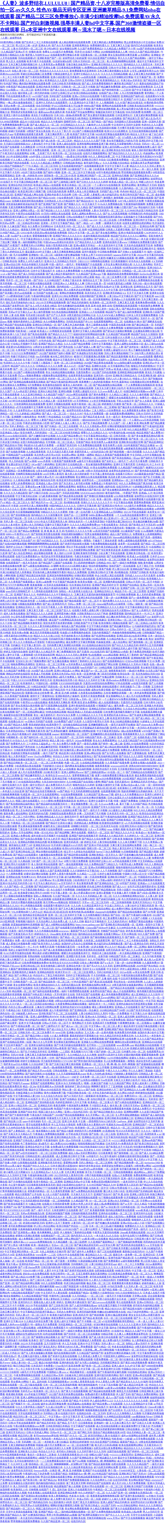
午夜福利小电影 (151, 1489)
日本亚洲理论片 (123, 115)
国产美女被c (25, 807)
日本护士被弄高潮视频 (109, 874)
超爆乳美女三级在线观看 (56, 826)
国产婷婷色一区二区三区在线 (143, 1451)
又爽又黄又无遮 (125, 302)
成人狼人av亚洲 (152, 959)
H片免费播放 (35, 385)
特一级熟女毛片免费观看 (43, 1324)
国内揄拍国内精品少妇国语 (50, 1483)
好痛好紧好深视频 (84, 575)
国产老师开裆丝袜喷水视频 (74, 543)
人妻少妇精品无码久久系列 (92, 1013)
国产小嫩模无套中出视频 (42, 436)
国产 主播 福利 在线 (106, 978)
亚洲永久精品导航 (47, 391)
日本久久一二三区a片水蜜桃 (33, 569)
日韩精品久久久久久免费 (49, 366)
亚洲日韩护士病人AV (100, 861)
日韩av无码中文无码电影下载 (83, 80)
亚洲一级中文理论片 (34, 785)
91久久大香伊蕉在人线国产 (30, 1407)
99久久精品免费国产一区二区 (143, 429)
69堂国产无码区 (128, 883)
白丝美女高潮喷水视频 (93, 248)
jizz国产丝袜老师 (153, 797)
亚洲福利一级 (101, 1423)
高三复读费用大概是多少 (116, 918)
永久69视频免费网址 (54, 321)
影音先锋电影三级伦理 (53, 966)
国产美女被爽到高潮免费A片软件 (120, 489)
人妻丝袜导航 (32, 1477)
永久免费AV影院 (86, 899)
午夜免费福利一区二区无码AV (131, 1350)
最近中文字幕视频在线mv (131, 1458)
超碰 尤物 (31, 1048)
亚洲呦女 (156, 55)
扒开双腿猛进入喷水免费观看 (139, 1197)
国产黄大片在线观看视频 (74, 1391)
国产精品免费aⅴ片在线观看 (107, 1404)
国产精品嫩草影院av (120, 626)
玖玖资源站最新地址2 (81, 756)
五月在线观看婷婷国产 (71, 166)
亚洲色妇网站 (129, 185)
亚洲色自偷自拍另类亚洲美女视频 (134, 1004)
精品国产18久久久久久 (23, 366)
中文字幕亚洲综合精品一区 (97, 436)
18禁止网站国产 (72, 1239)
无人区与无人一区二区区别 (138, 1410)
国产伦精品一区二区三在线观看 (61, 426)
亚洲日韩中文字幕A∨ (144, 220)
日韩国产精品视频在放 (103, 889)
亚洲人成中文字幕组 (65, 1321)
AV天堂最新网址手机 (118, 366)
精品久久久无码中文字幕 (91, 680)
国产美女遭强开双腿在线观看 (98, 115)
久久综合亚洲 (7, 512)
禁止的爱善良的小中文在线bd (139, 42)
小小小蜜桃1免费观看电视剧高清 (58, 801)
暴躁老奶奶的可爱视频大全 (84, 1035)
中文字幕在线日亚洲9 (127, 156)
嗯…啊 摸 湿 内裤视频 (70, 1470)
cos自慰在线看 (88, 77)
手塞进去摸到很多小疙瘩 (36, 423)
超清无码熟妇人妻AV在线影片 (104, 1435)
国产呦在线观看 (72, 601)
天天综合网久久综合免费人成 (52, 921)
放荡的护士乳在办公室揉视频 (77, 943)
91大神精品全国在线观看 (117, 1416)
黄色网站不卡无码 (147, 185)
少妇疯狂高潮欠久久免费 (57, 1448)
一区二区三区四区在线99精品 (38, 1004)
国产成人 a (156, 569)
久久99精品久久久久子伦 (89, 715)
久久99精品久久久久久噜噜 (81, 1054)
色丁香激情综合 (28, 1143)
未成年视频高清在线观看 (96, 236)
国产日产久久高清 (56, 315)
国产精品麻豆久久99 (106, 1458)
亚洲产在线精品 (68, 1099)
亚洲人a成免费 (43, 582)
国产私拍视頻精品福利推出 (20, 804)
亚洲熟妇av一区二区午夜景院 (127, 480)
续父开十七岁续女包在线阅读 (79, 851)
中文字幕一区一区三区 (144, 1270)
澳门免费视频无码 (66, 651)
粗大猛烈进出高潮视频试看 (108, 943)
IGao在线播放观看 (36, 1118)
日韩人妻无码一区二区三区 (26, 489)
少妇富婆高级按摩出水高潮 (17, 267)
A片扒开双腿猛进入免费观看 (86, 1340)
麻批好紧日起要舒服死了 (94, 397)
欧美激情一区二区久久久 (47, 1391)
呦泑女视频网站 (11, 1296)
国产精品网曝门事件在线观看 (71, 832)
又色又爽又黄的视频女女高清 (113, 71)
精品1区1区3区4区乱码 (56, 912)
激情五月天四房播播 (127, 1391)
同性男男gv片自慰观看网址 (34, 1505)
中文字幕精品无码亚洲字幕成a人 (37, 1312)
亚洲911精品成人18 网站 (67, 670)
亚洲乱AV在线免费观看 (135, 743)
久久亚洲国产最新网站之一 (102, 1242)
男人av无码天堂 (151, 1511)
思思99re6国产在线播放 (37, 1318)
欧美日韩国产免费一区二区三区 (41, 1077)
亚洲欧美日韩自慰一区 (150, 620)
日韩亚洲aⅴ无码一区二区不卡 (85, 699)
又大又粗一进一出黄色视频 (98, 1032)
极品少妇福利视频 (48, 1362)
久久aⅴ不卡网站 (97, 829)
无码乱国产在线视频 (60, 96)
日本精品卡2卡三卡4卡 (148, 464)
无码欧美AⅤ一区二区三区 (129, 677)
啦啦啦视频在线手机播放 (91, 1143)
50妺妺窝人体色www (27, 1013)
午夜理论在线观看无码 (28, 213)
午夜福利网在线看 (40, 296)
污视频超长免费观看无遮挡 (142, 242)
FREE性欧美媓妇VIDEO (92, 1146)
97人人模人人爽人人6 (22, 159)
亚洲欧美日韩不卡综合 (94, 159)
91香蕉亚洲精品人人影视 (93, 1286)
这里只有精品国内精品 (32, 442)
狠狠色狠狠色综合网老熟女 (130, 867)
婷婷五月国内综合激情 (15, 651)
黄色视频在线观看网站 (37, 1150)
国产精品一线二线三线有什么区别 (85, 1048)
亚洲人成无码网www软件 (115, 147)
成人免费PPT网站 (120, 908)
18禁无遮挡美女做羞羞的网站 (127, 985)
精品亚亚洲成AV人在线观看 (68, 718)
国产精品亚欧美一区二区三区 (54, 981)
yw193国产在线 (40, 96)
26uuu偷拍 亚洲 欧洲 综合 (63, 934)
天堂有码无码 (46, 969)
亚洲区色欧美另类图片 (48, 86)
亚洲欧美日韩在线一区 (138, 553)
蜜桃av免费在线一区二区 (51, 708)
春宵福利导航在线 (89, 816)
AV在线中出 (117, 1331)
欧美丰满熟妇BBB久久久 (47, 985)
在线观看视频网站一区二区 (108, 321)
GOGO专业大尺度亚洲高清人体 (50, 521)
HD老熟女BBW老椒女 (134, 267)
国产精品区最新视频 (117, 356)
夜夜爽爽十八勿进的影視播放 (94, 382)
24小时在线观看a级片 (16, 1410)
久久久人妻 (57, 1172)
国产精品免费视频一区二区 (51, 229)
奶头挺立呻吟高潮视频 (99, 886)
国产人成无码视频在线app (83, 1305)
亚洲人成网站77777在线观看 (43, 1188)
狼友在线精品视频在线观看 (58, 188)
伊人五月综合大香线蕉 (63, 1124)
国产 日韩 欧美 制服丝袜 (120, 839)
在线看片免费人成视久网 (85, 610)
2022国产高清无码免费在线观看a (66, 1394)
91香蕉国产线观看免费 (64, 461)
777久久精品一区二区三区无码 (41, 166)
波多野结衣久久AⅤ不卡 (148, 1016)
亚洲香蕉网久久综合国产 (21, 848)
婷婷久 (60, 1302)
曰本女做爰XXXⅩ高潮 (117, 337)
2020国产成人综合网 (42, 670)
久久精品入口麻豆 (118, 394)
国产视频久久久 (72, 204)
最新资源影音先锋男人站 (82, 559)
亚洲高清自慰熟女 (25, 1254)
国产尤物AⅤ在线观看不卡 (132, 251)
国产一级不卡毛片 (40, 1210)
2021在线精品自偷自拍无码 (96, 645)
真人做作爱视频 (41, 312)
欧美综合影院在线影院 (139, 388)
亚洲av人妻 (84, 1099)
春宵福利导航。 (113, 493)
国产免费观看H (111, 1261)
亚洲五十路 (156, 515)
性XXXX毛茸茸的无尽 (128, 1131)
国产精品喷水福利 (132, 1308)
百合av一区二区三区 (62, 1245)
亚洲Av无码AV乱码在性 (39, 648)
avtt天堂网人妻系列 (53, 474)
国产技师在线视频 (9, 1143)
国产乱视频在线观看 (14, 610)
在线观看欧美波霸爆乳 (53, 956)
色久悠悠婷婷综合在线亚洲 (135, 899)
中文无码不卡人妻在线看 (54, 1292)
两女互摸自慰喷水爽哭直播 (122, 55)
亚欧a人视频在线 (42, 896)
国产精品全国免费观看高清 (92, 1216)
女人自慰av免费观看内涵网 (71, 99)
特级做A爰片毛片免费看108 (51, 1445)
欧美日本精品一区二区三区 (76, 185)
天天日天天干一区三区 (18, 1337)
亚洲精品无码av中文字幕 (77, 1181)
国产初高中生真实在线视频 (62, 1356)
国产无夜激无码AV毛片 (20, 934)
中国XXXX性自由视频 (73, 1267)
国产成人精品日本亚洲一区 (133, 1385)
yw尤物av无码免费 (70, 248)
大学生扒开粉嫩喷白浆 (93, 1397)
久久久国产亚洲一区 (117, 1492)
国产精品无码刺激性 (78, 302)
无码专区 (153, 1099)
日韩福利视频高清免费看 (84, 1213)
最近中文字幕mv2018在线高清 (45, 1089)
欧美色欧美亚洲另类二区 (13, 1188)
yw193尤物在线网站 (117, 1058)
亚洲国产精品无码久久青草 (142, 816)
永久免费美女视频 (137, 359)
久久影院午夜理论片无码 (95, 721)
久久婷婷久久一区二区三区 (138, 835)
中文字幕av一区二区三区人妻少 (105, 1026)
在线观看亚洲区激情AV (150, 1077)
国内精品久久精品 (28, 1388)
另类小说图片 (124, 889)
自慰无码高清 (113, 950)
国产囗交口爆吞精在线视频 (57, 1207)
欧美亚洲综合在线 (153, 1267)
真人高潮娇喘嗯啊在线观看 (121, 61)
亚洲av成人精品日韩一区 (86, 1020)
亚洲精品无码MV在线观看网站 (105, 708)
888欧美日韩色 (123, 1270)
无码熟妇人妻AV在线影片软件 (59, 1413)
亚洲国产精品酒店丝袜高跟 (31, 575)
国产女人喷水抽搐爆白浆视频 (37, 1353)
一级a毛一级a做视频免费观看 (57, 1067)
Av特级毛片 (92, 1156)
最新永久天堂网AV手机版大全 (32, 328)
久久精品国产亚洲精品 (53, 1369)
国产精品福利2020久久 (46, 886)
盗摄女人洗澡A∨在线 (140, 1058)
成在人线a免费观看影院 (106, 1204)
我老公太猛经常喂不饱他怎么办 (25, 950)
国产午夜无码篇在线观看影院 (69, 1045)
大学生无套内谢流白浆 (104, 1093)
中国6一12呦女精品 (77, 820)
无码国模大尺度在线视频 (127, 121)
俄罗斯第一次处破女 (17, 258)
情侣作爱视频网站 (98, 566)
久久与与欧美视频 (151, 956)
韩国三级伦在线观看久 (28, 801)
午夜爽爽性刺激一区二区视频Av (135, 1023)
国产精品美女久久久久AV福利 (132, 1381)
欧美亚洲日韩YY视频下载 (32, 191)
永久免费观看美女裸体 (134, 410)
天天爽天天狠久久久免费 (90, 1029)
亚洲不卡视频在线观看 (58, 404)
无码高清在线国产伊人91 (79, 321)
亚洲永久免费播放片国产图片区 (84, 489)
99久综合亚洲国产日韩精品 (102, 58)
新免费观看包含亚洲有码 (83, 71)
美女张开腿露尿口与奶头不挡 (122, 140)
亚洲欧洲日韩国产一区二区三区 (94, 175)
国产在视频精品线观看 (92, 1070)
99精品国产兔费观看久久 (143, 1280)
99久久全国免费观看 (51, 1283)
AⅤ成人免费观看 (59, 1035)
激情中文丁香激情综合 (42, 696)
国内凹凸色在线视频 (141, 45)
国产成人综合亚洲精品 (20, 553)
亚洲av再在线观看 (142, 1375)
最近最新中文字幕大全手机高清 (144, 1499)
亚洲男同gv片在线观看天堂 (41, 1039)
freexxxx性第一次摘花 (45, 1470)
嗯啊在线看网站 (67, 486)
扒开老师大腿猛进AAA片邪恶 (67, 845)
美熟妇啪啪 (34, 956)
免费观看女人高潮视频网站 (147, 534)
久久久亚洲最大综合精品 (116, 163)
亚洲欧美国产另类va (102, 369)
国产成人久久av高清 (132, 950)
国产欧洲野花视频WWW (91, 1515)
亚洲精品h (5, 972)
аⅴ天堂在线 (152, 1245)
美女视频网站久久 (115, 696)
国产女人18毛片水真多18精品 (41, 305)
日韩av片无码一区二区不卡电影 (142, 582)
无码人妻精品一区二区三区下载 (26, 426)
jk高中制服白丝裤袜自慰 (82, 1438)
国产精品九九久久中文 (123, 832)
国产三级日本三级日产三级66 (45, 1280)
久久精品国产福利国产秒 (90, 1353)
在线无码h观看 (145, 1216)
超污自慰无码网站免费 (106, 1467)
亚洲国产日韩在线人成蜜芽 (27, 1140)
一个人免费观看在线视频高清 (139, 385)
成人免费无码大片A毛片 (59, 785)
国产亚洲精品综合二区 (106, 883)
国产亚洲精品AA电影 (117, 651)
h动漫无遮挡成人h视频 (119, 283)
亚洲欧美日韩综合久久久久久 (107, 64)
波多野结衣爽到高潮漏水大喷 (120, 1353)
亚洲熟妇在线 (13, 877)
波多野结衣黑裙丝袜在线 (144, 1356)
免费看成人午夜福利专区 (104, 483)
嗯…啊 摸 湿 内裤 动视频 (63, 693)
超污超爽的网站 (72, 877)
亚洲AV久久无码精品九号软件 (60, 261)
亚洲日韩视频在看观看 (70, 940)
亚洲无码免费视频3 (82, 1448)
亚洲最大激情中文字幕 (107, 785)
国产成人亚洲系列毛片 (55, 604)
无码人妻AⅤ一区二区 (113, 1343)
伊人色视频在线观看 (31, 905)
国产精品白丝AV (85, 201)
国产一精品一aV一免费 (88, 223)
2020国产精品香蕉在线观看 (98, 363)
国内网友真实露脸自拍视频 (79, 766)
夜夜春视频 (36, 585)
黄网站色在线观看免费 (114, 105)
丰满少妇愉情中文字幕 (72, 1016)
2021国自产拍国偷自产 (12, 166)
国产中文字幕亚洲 (141, 90)
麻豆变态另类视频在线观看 (44, 632)
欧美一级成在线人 (40, 1245)
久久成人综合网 (54, 1407)
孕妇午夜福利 (141, 1289)
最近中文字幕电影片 (95, 921)
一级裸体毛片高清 (111, 223)
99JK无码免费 (133, 112)
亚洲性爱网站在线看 (124, 966)
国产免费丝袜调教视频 (103, 109)
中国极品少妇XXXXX (133, 1369)
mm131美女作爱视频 (24, 99)
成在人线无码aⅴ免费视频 (122, 1216)
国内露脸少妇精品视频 (93, 639)
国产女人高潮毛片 (141, 610)
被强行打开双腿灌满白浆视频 (89, 356)
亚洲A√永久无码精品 (32, 524)
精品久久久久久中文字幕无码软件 (102, 1178)
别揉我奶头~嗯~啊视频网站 (101, 1461)
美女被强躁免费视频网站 (99, 464)
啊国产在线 (107, 781)
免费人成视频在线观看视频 (132, 540)
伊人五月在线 (69, 1343)
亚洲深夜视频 (94, 686)
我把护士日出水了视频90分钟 (21, 547)
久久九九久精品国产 (138, 1464)
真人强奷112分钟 (63, 553)
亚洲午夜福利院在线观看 (82, 705)
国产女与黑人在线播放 (114, 753)
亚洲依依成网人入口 (17, 658)
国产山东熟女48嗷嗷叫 (88, 1080)
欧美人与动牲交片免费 (60, 509)
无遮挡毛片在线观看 (131, 702)
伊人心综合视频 (87, 1000)
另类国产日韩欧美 (139, 572)
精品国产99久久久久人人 (36, 1166)
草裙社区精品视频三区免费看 (36, 74)
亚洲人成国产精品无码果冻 (114, 1502)
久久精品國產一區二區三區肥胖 (70, 1242)
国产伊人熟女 (10, 1245)
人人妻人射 (151, 896)
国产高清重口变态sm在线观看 (16, 293)
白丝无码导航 (120, 1480)
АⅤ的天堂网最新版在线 (102, 401)
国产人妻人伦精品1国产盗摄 (35, 458)
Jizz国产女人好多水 (21, 236)
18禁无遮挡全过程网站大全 (81, 315)
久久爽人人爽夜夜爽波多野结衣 (131, 1334)
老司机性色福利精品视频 (146, 1305)
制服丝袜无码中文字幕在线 (110, 112)
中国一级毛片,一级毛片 (61, 264)
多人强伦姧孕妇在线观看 (44, 864)
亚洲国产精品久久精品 (50, 343)
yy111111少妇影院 (9, 1372)
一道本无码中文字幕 (131, 1181)
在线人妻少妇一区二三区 (25, 71)
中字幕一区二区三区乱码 (76, 807)
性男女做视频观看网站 (97, 534)
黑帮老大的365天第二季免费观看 (75, 1346)
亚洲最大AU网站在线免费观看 (97, 1042)
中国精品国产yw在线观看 (19, 455)
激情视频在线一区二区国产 (74, 734)
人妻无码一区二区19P (82, 1223)
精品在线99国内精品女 (121, 1239)
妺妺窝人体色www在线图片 (14, 1324)
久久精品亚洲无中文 (92, 905)
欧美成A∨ (42, 331)
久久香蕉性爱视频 (60, 1191)
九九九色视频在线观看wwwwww (51, 931)
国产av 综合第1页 (110, 1207)
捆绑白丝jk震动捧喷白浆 (128, 1042)
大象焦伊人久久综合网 (98, 124)
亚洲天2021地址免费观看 (65, 296)
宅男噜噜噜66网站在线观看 (85, 858)
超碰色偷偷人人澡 (151, 1283)
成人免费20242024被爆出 (63, 1143)
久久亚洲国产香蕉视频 (40, 718)
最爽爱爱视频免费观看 (142, 1477)
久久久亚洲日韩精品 (31, 394)
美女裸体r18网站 (19, 1381)
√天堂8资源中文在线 (64, 994)
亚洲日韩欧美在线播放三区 (118, 1118)
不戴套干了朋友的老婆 (105, 540)
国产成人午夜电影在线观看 (48, 207)
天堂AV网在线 (128, 934)
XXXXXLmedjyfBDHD (92, 493)
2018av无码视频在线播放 (68, 969)
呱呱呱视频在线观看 (96, 1410)
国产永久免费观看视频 (92, 1039)
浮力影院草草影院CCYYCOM (56, 1061)
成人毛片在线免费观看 (138, 696)
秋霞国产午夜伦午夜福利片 (68, 1108)
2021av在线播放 (113, 118)
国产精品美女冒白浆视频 (135, 309)
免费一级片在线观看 (26, 940)
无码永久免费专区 (66, 1312)
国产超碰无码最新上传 (108, 899)
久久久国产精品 (58, 820)
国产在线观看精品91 (113, 661)
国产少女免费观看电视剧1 (45, 937)
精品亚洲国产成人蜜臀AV (150, 432)
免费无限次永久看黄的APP (91, 1124)
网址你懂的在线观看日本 (49, 851)
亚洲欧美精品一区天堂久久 (103, 854)
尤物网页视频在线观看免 (29, 474)
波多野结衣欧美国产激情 (47, 267)
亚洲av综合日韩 (11, 264)
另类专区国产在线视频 (88, 994)
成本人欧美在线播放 (14, 613)
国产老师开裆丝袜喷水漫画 (79, 1270)
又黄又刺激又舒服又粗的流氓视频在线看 (96, 188)
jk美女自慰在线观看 (46, 470)
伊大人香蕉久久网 (105, 1381)
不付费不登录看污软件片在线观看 (135, 128)
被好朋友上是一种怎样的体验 (33, 93)
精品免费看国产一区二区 (125, 1277)
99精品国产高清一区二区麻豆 (100, 737)
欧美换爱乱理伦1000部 (62, 1080)
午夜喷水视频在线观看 (40, 283)
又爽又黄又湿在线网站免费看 (125, 845)
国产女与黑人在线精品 (87, 1362)
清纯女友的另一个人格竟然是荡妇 (86, 521)
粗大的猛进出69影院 (36, 1020)
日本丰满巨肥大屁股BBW (64, 1166)
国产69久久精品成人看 (86, 429)
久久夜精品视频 (21, 480)
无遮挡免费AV (83, 372)
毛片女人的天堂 (51, 839)
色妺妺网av (149, 153)
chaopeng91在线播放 (105, 912)
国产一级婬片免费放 (71, 1331)
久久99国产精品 (138, 804)
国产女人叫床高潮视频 (115, 213)
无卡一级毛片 (113, 416)
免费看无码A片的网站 (33, 245)
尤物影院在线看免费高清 (62, 813)
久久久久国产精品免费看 (77, 343)
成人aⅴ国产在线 (86, 1089)
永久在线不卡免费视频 (62, 889)
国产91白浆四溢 (122, 169)
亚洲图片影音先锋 (75, 956)
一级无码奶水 (128, 807)
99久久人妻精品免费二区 (101, 156)
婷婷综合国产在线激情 (20, 988)
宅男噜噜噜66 (135, 1489)
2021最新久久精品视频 (120, 810)
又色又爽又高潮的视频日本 (22, 64)
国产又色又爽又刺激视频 (72, 908)
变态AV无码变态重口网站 (42, 1410)
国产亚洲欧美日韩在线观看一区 (118, 924)
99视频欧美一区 (14, 737)
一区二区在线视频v (90, 90)
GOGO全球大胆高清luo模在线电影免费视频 (43, 232)
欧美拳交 (33, 1340)
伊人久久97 (110, 947)
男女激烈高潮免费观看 (111, 448)
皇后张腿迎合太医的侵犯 (21, 1483)
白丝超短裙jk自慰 (62, 61)
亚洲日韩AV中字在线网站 (112, 509)
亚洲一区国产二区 (126, 737)
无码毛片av (26, 1391)
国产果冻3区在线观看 (101, 981)
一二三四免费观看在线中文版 (55, 1461)
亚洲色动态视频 (120, 175)
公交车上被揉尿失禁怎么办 (144, 71)
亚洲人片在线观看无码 (80, 1489)
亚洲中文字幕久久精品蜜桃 (87, 331)
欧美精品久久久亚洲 (56, 80)
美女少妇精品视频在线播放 (60, 372)
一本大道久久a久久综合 (106, 1235)
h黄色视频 (24, 1245)
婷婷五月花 (46, 680)
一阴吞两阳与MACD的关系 (101, 1121)
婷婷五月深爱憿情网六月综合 (125, 144)
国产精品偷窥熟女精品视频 (107, 385)
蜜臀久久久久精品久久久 (94, 432)
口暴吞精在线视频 (30, 140)
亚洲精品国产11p (141, 616)
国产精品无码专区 (46, 1423)
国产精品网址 (132, 318)
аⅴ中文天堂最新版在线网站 (47, 537)
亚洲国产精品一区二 (49, 1511)
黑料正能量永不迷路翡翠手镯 (38, 309)
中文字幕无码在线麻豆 (94, 620)
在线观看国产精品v (79, 1292)
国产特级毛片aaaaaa (18, 1083)
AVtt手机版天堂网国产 (36, 1394)
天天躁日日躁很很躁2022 (16, 144)
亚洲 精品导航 (59, 778)
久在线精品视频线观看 (92, 762)
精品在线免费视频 (80, 210)
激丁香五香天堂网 (75, 1483)
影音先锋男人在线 (112, 445)
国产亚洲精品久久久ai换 (71, 470)
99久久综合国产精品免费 (74, 1277)
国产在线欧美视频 (15, 451)
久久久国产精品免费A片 (69, 436)
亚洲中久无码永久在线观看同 (52, 102)
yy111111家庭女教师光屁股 (126, 1140)
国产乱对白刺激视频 (26, 67)
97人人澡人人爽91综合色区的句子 (146, 1188)
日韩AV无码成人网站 (37, 1432)
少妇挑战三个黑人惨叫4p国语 (27, 559)
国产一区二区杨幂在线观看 (133, 1419)
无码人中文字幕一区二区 (81, 232)
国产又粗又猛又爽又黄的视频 (65, 1064)
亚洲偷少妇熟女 (74, 1032)
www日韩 (60, 1032)
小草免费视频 (124, 220)
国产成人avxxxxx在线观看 (101, 1302)
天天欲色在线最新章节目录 (138, 245)
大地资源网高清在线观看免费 (29, 404)
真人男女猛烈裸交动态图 (130, 109)
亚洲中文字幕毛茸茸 (124, 464)
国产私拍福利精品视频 (106, 756)
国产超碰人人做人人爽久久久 (66, 423)
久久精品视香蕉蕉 (36, 451)
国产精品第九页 (131, 118)
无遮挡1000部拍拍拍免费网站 (98, 683)
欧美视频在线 (55, 842)
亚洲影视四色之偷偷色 (67, 696)
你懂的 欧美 (35, 51)
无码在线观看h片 (27, 58)
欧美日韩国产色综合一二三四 (72, 1226)
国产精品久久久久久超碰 (39, 613)
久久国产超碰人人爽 (85, 347)
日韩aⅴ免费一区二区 (76, 1388)
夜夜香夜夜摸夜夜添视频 (24, 137)
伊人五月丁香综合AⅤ (30, 248)
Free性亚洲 (106, 1080)
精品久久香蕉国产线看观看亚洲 (112, 455)
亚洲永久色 (44, 45)
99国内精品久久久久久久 (62, 505)
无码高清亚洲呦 (70, 493)
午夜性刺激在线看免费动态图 (136, 975)
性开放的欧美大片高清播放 (75, 635)
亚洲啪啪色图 (96, 118)
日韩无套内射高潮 (56, 191)
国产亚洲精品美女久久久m (144, 175)
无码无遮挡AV (122, 781)
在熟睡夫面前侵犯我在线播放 (27, 201)
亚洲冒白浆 (126, 286)
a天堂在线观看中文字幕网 (29, 407)
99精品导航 (107, 1334)
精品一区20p (29, 1086)
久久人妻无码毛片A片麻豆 (128, 1267)
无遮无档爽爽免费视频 (20, 207)
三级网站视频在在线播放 (140, 509)
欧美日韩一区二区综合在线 (67, 153)
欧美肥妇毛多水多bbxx (116, 715)
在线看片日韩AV (124, 474)
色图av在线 (18, 639)
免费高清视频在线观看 (36, 1429)
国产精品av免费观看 (29, 531)
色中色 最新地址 (120, 382)
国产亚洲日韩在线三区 (23, 851)
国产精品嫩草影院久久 (32, 775)
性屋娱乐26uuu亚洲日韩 (118, 1124)
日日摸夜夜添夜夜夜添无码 (40, 1185)
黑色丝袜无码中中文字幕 (50, 877)
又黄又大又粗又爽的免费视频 (64, 299)
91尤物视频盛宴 (129, 851)
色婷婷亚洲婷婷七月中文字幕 (71, 1102)
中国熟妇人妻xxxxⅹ (58, 1372)
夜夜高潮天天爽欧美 (59, 702)
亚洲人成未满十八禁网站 (145, 1083)
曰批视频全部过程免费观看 (145, 382)
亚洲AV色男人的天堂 (81, 1204)
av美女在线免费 (141, 972)
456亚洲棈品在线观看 (36, 769)
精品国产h (111, 312)
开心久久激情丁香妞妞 (140, 1070)
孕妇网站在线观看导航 (18, 797)
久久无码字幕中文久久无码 (91, 1451)
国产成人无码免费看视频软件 (97, 83)
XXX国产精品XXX (72, 416)
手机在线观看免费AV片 (18, 96)
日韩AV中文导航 (117, 67)
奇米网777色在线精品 (49, 416)
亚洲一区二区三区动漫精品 (68, 363)
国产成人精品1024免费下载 (25, 1277)
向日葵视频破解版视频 (28, 512)
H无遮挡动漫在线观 (40, 277)
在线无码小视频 (8, 604)
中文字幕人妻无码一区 (33, 645)
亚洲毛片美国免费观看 (93, 696)
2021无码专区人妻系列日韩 (68, 1175)
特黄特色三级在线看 (60, 1296)
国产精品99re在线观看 (151, 1185)
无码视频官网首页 (109, 1362)
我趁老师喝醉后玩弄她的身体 (137, 791)
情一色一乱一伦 (145, 807)
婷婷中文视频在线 (30, 1061)
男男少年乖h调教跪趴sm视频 (61, 1515)
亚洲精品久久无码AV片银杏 (134, 664)
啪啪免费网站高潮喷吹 (23, 664)
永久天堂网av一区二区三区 (99, 1115)
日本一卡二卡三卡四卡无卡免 (24, 1369)
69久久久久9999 (64, 429)
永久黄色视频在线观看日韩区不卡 (105, 99)
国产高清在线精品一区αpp (126, 458)
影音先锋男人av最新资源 (104, 442)
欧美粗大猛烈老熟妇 (61, 1315)
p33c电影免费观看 (123, 496)
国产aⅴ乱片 (106, 962)
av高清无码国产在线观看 (106, 531)
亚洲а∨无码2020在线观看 (85, 96)
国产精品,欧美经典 (93, 1318)
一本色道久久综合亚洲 (12, 791)
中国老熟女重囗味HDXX (119, 521)
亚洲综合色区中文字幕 (37, 1146)
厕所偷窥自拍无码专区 (54, 489)
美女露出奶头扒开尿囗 (18, 464)
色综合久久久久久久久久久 (54, 71)
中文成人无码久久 (114, 905)
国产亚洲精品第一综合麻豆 (84, 1010)
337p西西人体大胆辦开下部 (136, 137)
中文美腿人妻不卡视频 (124, 893)
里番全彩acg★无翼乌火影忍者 (41, 486)
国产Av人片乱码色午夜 (91, 1308)
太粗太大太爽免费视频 (68, 270)
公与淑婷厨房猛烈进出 (144, 626)
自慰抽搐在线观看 (104, 1270)
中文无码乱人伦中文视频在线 (145, 455)
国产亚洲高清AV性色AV (110, 505)
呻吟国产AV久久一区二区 (73, 1435)
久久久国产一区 (116, 423)
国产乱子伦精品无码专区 (33, 1051)
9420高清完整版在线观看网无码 (112, 134)
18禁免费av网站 (142, 1166)
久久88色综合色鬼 (126, 927)
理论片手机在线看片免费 (79, 547)
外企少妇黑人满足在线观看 (109, 575)
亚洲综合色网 (147, 226)
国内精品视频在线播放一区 (75, 1511)
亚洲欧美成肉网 (8, 1267)
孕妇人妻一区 (69, 1089)
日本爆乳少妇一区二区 (133, 1051)
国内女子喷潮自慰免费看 (122, 1327)
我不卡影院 (125, 1375)
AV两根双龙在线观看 (60, 331)
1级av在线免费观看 (130, 731)
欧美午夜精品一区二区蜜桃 (48, 1181)
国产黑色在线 (65, 347)
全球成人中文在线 (153, 788)
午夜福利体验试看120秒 (40, 1175)
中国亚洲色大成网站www (116, 1356)
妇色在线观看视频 (52, 1334)
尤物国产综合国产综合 (113, 931)
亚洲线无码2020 (41, 845)
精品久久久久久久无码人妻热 (145, 166)
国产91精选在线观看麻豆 (128, 1102)
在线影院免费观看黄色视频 (116, 1108)
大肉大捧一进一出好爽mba (37, 880)
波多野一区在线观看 (129, 543)
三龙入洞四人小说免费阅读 (106, 410)
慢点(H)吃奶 (156, 290)
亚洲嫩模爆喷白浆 (98, 724)
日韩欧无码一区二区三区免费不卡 (36, 1032)
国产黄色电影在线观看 (147, 470)
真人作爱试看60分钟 (84, 893)
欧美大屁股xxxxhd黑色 (137, 759)
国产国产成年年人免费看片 (81, 1251)
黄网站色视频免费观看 (71, 293)
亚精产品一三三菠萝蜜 (76, 515)
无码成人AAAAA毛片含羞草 (140, 575)
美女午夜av (12, 1264)
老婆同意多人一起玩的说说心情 (91, 451)
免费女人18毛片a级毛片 (30, 261)
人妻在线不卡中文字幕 (43, 144)
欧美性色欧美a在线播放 (48, 848)
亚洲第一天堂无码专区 (131, 1467)
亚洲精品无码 (45, 1105)
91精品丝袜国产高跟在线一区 (46, 686)
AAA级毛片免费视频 (135, 505)
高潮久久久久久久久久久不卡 (96, 502)
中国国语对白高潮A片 (149, 877)
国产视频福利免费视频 (130, 1242)
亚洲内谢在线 (66, 1362)
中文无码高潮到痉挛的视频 (34, 1200)
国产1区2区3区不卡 (126, 997)
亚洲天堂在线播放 (50, 1378)
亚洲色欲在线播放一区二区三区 (115, 1213)
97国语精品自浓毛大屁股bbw (115, 610)
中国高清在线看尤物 (120, 324)
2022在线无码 (97, 651)
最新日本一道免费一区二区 (127, 1254)
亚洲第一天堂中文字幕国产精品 (58, 223)
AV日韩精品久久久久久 (72, 124)
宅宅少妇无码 (65, 518)
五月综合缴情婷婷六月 (26, 1461)
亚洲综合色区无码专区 (20, 185)
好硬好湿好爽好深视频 (36, 874)
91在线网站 (155, 547)
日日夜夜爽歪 (105, 1153)
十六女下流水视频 (108, 1385)
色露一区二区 (71, 762)
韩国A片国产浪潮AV (77, 708)
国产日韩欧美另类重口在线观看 (123, 1248)
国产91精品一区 (102, 1346)
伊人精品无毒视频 (99, 1508)
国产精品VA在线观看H (25, 854)
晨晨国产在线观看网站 (42, 1083)
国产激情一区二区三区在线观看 (142, 937)
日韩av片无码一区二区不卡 (56, 1023)
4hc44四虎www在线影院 (13, 286)
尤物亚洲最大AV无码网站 (29, 1093)
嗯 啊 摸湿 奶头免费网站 (84, 702)
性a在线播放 (94, 655)
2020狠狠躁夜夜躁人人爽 (114, 51)
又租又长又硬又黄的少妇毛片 (110, 388)
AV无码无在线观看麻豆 (55, 585)
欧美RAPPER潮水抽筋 (74, 848)
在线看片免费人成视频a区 (17, 1499)
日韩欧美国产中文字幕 (85, 623)
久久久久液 (62, 759)
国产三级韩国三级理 (64, 182)
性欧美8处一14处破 (26, 331)
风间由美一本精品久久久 (54, 1438)
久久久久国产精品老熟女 (150, 1039)
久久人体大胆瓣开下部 (130, 842)
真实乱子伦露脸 (153, 372)
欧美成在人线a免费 (131, 1511)
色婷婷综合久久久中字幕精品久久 (55, 594)
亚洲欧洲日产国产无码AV (132, 1473)
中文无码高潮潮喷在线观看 (85, 791)
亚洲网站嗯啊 (131, 1112)
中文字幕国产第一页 (145, 77)
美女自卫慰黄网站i (96, 1058)
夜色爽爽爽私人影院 (48, 1232)
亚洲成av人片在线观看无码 (125, 299)
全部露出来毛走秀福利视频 (144, 163)
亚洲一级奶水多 (14, 1077)
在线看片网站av (111, 934)
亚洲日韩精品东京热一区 (67, 1137)
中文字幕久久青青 (83, 439)
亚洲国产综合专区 (27, 1112)
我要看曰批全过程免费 (37, 693)
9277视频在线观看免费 (111, 1197)
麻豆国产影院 (153, 1518)
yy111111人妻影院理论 (121, 1454)
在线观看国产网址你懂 (106, 664)
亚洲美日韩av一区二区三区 (122, 620)
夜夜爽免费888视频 (145, 302)
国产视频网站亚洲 (114, 1039)
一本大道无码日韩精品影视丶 (33, 1518)
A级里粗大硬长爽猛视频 (67, 255)
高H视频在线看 (72, 502)
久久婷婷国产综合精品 (147, 1258)
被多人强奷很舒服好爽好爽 (145, 150)
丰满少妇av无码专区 (131, 80)
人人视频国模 (106, 102)
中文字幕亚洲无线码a (108, 731)
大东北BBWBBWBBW (53, 781)
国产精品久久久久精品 (76, 207)
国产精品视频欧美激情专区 (27, 623)
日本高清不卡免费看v (42, 1365)
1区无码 (142, 997)
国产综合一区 (118, 915)
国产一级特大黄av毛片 (42, 477)
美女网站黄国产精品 (139, 1480)
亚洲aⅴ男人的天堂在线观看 (64, 667)
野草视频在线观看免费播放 (25, 1521)
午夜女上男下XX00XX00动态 (96, 255)
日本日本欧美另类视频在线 (66, 83)
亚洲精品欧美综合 (126, 1077)
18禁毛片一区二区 (45, 759)
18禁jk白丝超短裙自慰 (66, 1000)
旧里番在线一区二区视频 (93, 55)
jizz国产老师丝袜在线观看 (150, 48)
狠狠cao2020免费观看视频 (107, 778)
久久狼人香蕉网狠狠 (65, 1289)
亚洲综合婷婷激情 (79, 1442)
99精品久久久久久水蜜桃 (54, 512)
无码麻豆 (15, 645)
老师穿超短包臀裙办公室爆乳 (117, 1166)
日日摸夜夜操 (85, 1423)
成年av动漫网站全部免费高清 (137, 86)
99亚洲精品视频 (96, 229)
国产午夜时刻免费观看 (37, 77)
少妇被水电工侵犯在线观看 (78, 1375)
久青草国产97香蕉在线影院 (30, 350)
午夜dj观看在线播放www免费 (28, 1426)
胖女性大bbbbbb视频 (94, 616)
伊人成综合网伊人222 (101, 1400)
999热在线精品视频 (56, 712)
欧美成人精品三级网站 (126, 369)
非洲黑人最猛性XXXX (115, 350)
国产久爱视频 (58, 220)
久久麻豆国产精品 (17, 226)
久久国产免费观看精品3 (90, 48)
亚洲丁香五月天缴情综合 (86, 1502)
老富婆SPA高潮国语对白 (19, 347)
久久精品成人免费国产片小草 (119, 48)
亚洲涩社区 (149, 1254)
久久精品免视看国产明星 (34, 1296)
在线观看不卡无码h (25, 858)
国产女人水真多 (143, 401)
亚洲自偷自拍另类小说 (65, 680)
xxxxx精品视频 (110, 655)
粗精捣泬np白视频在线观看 (67, 1178)
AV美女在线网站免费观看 (103, 467)
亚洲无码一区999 (103, 375)
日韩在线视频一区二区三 (66, 1070)
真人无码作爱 (20, 1486)
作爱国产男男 (130, 493)
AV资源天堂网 (58, 169)
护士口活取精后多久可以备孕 (67, 105)
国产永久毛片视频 (61, 45)
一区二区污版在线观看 (30, 1385)
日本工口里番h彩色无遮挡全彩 (108, 528)
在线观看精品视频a (10, 1448)
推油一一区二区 (28, 109)
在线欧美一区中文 (98, 1188)
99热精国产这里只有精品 (48, 1248)
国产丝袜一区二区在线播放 (66, 1350)
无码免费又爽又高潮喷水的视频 (64, 645)
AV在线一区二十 (116, 772)
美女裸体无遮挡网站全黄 (66, 1042)
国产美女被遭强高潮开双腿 (73, 1188)
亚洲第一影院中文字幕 (148, 924)
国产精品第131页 (12, 1121)
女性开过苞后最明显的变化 (141, 886)
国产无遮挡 (83, 651)
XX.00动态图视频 (9, 121)
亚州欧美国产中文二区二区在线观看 (58, 1013)
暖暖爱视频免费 (149, 1054)
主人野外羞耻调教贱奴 (127, 1115)
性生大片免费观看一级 (96, 413)
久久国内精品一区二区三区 (133, 188)
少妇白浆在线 (91, 747)
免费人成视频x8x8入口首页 (66, 658)
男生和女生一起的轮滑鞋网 (128, 981)
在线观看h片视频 (44, 1000)
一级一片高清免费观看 (94, 877)
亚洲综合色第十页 (75, 966)
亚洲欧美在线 (78, 1518)
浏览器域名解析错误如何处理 (21, 204)
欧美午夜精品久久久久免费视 (24, 1197)
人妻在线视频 (96, 1388)
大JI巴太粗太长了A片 (62, 448)
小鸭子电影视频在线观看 (97, 1175)
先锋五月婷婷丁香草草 (90, 1219)
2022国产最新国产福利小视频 (54, 353)
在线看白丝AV (16, 721)
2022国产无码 (108, 1505)
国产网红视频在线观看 (81, 388)
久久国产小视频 (138, 918)
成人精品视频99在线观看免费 (74, 42)
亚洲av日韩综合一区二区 (150, 1302)
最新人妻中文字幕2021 (52, 1388)
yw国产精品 (63, 791)
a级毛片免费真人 (68, 677)
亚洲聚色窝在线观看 (114, 582)
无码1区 (123, 524)
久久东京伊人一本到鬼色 (148, 1035)
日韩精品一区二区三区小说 (136, 270)
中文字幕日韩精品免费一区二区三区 (33, 182)
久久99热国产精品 (79, 467)
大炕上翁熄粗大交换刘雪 (53, 1251)
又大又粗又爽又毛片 (120, 1423)
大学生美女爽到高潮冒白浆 (117, 264)
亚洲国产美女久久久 (25, 594)
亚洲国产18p (10, 1207)
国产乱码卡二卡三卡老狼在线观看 (40, 42)
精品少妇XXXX (113, 1308)
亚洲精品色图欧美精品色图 (32, 842)
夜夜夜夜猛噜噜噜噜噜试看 (104, 1496)
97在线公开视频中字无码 (24, 343)
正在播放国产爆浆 (50, 1277)
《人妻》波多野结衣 (11, 38)
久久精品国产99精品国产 (131, 467)
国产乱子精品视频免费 (95, 423)
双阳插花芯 (75, 902)
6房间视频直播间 (78, 1327)
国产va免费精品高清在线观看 (86, 1191)
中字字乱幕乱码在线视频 (51, 547)
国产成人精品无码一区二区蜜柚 (100, 407)
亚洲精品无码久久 (104, 591)
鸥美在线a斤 (10, 1356)
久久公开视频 (102, 1067)
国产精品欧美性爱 (25, 601)
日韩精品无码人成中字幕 (124, 648)
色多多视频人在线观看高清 (42, 1492)
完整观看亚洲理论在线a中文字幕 (101, 286)
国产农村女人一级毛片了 (115, 461)
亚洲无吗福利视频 (86, 1312)
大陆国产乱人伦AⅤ (14, 220)
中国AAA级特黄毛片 (14, 648)
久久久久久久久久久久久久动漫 (131, 1400)
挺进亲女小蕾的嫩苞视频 (41, 1286)
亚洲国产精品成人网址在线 (28, 194)
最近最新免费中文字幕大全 (135, 1426)
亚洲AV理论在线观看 (93, 1486)
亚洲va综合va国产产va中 (85, 328)
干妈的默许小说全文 (53, 766)
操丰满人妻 (116, 1105)
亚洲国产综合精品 (129, 585)
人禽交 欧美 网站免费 (137, 423)
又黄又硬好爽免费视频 (145, 115)
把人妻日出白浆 (120, 569)
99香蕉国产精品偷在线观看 (20, 86)
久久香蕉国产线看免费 (117, 762)
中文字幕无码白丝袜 (26, 496)
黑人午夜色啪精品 (136, 559)
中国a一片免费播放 (119, 1013)
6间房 (69, 1502)
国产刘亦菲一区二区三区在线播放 (82, 1334)
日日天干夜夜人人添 (51, 607)
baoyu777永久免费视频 (108, 851)
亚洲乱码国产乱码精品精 (139, 1191)
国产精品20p (49, 1480)
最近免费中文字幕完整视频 (80, 642)
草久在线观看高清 (126, 1302)
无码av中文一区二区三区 (63, 1432)
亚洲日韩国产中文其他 (139, 1150)
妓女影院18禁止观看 (83, 277)
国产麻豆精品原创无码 (86, 1245)
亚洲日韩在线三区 (30, 966)
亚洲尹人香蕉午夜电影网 (62, 874)
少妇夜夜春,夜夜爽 (102, 169)
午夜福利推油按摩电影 (80, 778)
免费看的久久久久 (134, 1226)
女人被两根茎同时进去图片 (45, 867)
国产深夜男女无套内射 (56, 559)
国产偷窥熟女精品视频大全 (45, 1337)
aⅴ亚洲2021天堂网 (116, 359)
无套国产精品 (83, 442)
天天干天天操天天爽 (137, 293)
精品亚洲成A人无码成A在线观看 (84, 712)
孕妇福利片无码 (146, 207)
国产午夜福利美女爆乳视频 (111, 1372)
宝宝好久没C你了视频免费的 (31, 661)
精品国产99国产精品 (139, 1137)
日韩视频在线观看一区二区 (90, 1248)
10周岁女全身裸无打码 (45, 347)
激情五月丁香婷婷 (27, 290)
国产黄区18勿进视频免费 (133, 1362)
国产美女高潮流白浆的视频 (25, 705)
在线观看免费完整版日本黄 (64, 55)
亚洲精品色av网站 (61, 277)
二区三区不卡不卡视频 (12, 1305)
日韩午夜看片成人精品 (121, 1159)
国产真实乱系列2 (47, 1346)
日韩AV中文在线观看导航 (70, 1254)
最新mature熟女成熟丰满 (51, 112)
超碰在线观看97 (110, 686)
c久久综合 (40, 159)
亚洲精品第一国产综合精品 (17, 128)
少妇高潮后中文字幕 (83, 880)
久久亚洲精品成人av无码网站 (107, 512)
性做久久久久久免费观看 (104, 178)
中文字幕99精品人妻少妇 (26, 1096)
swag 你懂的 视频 (116, 829)
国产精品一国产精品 (102, 121)
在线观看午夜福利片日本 (56, 905)
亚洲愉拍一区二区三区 (41, 255)
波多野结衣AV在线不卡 (28, 1099)
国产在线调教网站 (116, 556)
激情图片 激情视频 (113, 197)
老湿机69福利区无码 (34, 1223)
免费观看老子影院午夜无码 (32, 299)
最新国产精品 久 (129, 1442)
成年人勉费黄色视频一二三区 (59, 978)
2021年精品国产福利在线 (104, 1473)
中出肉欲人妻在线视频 (40, 550)
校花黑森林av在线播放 (79, 1404)
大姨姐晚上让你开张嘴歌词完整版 (115, 77)
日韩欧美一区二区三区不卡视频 (78, 86)
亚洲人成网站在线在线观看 (34, 1397)
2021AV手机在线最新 (135, 512)
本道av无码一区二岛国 (89, 1499)
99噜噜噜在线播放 (100, 261)
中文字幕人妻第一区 (61, 893)
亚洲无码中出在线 (143, 1213)
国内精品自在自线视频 (90, 934)
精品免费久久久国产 (32, 1448)
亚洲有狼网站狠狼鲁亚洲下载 (92, 144)
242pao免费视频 (83, 740)
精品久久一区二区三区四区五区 (127, 1127)
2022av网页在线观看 (77, 394)
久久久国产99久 (65, 1127)
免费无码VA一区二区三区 (138, 1096)
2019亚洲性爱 (7, 921)
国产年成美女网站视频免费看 (145, 715)
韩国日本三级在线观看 (104, 953)
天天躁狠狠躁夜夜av (58, 1381)
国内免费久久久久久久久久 (117, 601)
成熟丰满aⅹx (20, 1242)
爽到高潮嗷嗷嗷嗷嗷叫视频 (37, 1258)
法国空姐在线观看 (116, 1451)
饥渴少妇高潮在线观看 (61, 1429)
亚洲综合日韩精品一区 (44, 324)
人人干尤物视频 (108, 870)
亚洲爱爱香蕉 (74, 137)
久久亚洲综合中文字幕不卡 (83, 102)
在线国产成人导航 (108, 93)
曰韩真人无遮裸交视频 (118, 229)
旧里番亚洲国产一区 (110, 137)
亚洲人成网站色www (72, 772)
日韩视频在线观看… (98, 988)
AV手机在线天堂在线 (76, 1134)
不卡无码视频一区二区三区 (105, 975)
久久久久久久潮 (155, 969)
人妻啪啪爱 (27, 655)
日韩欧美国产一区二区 (25, 981)
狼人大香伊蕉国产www (20, 756)
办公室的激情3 (56, 1502)
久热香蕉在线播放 (137, 277)
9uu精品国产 (152, 1369)
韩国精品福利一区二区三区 (62, 1216)
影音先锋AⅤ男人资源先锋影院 (20, 1331)
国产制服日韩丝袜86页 (50, 918)
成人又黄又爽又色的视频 (142, 74)
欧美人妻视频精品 (58, 1496)
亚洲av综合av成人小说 (133, 785)
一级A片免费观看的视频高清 (71, 988)
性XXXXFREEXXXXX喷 (16, 1210)
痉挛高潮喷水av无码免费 (50, 1086)
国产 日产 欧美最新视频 (91, 1210)
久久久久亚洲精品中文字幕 (137, 1404)
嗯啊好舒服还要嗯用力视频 (64, 1505)
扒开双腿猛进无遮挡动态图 (94, 728)
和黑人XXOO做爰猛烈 (65, 318)
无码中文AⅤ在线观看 (94, 969)
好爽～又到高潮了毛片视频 (91, 813)
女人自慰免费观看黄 (106, 201)
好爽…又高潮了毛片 (41, 153)
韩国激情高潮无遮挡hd (110, 217)
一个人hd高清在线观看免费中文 (132, 515)
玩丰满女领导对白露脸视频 (109, 759)
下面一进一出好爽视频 (115, 597)
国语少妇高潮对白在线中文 (70, 1185)
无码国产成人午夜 (109, 191)
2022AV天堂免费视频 (34, 337)
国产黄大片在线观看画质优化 (126, 1508)
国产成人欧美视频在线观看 (57, 950)
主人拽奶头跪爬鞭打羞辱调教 (122, 1378)
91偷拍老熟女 (29, 416)
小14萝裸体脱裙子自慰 (18, 296)
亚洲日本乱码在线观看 (90, 597)
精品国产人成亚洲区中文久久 (52, 467)
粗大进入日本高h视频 (106, 1445)
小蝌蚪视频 (9, 575)
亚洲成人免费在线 (20, 835)
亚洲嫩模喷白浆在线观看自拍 (106, 734)
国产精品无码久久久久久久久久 (125, 153)
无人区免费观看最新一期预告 (76, 540)
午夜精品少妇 (13, 1010)
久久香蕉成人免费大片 (90, 1356)
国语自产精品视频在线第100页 (109, 1432)
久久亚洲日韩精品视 (150, 369)
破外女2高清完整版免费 (53, 1404)
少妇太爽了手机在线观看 (111, 553)
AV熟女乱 (76, 569)
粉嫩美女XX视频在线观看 (120, 258)
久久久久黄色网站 (142, 264)
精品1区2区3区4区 (106, 788)
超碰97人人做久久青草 (114, 1499)
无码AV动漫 (17, 1054)
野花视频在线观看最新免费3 (136, 172)
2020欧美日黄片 (51, 772)
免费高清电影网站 (48, 677)
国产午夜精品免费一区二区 (25, 1026)
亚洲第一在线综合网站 (98, 908)
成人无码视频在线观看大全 (131, 1461)
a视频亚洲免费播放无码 (75, 1280)
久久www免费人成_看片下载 (114, 804)
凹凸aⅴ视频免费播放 (29, 375)
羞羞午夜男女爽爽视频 (12, 1477)
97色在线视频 (122, 683)
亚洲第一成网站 (85, 455)
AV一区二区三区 (98, 1200)
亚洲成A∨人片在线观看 (91, 312)
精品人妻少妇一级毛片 (62, 740)
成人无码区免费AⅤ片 (70, 616)
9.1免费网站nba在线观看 (94, 67)
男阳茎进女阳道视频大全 (24, 112)
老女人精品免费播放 (62, 239)
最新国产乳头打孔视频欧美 (84, 931)
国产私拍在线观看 (37, 334)
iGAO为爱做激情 (42, 1169)
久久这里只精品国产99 (130, 740)
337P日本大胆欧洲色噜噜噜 (50, 147)
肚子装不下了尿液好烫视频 (37, 359)
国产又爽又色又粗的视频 (71, 324)
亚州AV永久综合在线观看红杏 (40, 118)
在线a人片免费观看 (122, 1175)
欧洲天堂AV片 (62, 972)
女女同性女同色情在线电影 (63, 629)
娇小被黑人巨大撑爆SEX (16, 1172)
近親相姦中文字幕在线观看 (137, 217)
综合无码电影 (43, 105)
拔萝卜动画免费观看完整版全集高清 (114, 775)
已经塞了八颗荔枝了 (42, 363)
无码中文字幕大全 (109, 588)
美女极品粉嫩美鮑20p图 (145, 521)
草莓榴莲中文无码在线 (71, 747)
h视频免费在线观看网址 (54, 375)
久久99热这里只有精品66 (19, 1108)
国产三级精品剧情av (95, 772)
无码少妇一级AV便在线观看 (147, 283)
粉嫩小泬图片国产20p (125, 207)
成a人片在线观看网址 (124, 991)
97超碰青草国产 (151, 1308)
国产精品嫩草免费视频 (108, 86)
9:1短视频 (60, 309)
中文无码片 (113, 969)
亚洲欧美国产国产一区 (49, 58)
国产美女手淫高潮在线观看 (145, 229)
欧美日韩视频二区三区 (65, 1219)
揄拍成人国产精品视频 (73, 626)
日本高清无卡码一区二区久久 (70, 226)
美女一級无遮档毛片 (44, 715)
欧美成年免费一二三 (137, 829)
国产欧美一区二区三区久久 (143, 439)
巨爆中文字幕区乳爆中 (57, 524)
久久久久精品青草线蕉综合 (78, 1467)
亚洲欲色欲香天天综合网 (57, 194)
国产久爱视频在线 (136, 753)
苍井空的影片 (114, 248)
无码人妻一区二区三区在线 (17, 521)
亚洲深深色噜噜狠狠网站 (60, 575)
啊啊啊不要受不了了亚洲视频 (107, 1086)
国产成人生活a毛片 (151, 118)
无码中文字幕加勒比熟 (78, 975)
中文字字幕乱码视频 (97, 626)
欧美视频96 (69, 1248)
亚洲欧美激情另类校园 (85, 553)
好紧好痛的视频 (131, 1054)
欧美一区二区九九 (143, 1273)
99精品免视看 (58, 217)
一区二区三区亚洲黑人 (84, 972)
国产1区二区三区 (91, 658)
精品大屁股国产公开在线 (28, 1194)
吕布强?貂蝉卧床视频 (114, 693)
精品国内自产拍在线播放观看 (142, 1388)
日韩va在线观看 (155, 1473)
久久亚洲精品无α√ (40, 1172)
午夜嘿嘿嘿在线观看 (78, 991)
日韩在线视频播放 (123, 1172)
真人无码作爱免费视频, (25, 388)
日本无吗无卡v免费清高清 (119, 1143)
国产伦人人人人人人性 (117, 1515)
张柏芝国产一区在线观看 (122, 566)
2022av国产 (55, 493)
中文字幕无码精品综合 (65, 1169)
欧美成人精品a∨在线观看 (47, 185)
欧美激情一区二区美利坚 (103, 302)
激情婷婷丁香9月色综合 (77, 1086)
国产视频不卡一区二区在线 (25, 1404)
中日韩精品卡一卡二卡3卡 (24, 947)
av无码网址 (144, 55)
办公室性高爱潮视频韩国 (24, 616)
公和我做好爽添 (154, 601)
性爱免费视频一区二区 (106, 1359)
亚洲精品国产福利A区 (132, 96)
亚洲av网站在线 (92, 753)
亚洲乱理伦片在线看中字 (16, 864)
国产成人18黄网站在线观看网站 (58, 924)
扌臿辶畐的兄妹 (58, 1489)
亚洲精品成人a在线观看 (30, 1308)
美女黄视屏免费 (84, 883)
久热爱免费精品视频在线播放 (71, 1004)
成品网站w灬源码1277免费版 (149, 1172)
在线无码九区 (78, 1521)
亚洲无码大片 (25, 1302)
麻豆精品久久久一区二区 (98, 1254)
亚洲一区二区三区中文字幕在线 (78, 172)
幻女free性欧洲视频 (135, 661)
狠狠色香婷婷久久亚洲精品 (27, 321)
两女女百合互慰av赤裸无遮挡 (144, 1315)
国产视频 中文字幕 (98, 1327)
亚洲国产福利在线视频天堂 (83, 835)
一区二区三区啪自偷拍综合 (144, 159)
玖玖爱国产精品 (58, 1473)
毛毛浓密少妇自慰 (35, 315)
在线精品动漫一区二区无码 (91, 1413)
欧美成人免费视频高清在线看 (144, 280)
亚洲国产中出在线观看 (95, 1470)
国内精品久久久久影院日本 (138, 64)
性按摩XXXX (28, 877)
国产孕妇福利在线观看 (38, 220)
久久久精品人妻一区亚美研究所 (55, 401)
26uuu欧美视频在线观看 (132, 1232)
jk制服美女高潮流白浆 (140, 1492)
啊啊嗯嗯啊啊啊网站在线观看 (43, 543)
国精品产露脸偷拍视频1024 (93, 629)
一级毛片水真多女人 (39, 658)
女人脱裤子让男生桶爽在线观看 (42, 959)
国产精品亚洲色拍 (38, 740)
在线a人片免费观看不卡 (61, 258)
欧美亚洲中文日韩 (110, 1369)
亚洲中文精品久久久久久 (86, 74)
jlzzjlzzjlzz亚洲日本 (149, 274)
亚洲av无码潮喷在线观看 (101, 867)
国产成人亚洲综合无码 (136, 943)
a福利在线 (109, 486)
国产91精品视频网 (128, 1337)
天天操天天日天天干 (82, 1194)
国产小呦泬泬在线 (38, 493)
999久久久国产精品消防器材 (144, 51)
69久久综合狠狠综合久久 (128, 1292)
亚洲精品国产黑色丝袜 (23, 747)
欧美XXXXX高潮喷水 (116, 131)
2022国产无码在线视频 (104, 372)
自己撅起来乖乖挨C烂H (118, 616)
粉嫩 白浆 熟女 (145, 639)
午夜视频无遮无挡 (35, 731)
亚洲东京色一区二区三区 (130, 1134)
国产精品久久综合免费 (94, 839)
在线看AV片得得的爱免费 (55, 1204)
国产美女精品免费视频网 (71, 1410)
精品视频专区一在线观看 (83, 1372)
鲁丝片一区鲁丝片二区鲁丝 (41, 1454)
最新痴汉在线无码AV (133, 1251)
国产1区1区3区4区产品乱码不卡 (58, 1159)
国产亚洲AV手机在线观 (96, 845)
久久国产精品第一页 (63, 896)
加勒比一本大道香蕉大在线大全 (76, 591)
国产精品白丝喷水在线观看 (70, 1058)
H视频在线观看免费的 (30, 604)
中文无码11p (141, 680)
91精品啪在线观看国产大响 (25, 1292)
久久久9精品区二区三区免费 (146, 337)
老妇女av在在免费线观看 (36, 1273)
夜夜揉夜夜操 (68, 1378)
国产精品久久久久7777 (60, 334)
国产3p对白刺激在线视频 (72, 886)
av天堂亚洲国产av (26, 467)
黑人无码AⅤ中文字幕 (145, 1159)
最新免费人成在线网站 (15, 813)
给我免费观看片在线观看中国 (144, 499)
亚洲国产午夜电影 (152, 953)
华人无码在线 (16, 461)
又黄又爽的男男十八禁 (57, 134)
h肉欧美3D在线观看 (39, 217)
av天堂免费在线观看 (144, 1438)
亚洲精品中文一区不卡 (79, 309)
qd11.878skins (155, 540)
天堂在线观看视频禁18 (30, 1413)
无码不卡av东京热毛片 (115, 280)
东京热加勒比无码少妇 (148, 674)
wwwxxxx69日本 (119, 766)
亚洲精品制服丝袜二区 (105, 1419)
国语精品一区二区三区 (41, 1464)
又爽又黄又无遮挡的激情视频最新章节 (94, 594)
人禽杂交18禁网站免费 (47, 1007)
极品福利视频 (84, 769)
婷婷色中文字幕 (121, 880)
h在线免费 (130, 1039)
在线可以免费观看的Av (28, 556)
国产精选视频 (116, 451)
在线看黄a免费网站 (35, 1029)
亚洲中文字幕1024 (13, 1321)
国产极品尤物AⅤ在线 (37, 1035)
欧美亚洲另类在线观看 (68, 480)
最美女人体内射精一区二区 (77, 385)
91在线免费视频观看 (71, 794)
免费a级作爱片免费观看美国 (100, 1394)
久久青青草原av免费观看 (51, 64)
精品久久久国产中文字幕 (138, 1331)
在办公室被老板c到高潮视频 (55, 1264)
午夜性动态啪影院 (110, 96)
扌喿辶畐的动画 (38, 1381)
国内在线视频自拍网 (64, 1353)
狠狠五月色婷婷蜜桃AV (143, 366)
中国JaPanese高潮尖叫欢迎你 (58, 242)
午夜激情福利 (50, 1140)
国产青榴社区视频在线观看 (98, 496)
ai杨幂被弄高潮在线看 (135, 448)
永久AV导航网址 (96, 959)
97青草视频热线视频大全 (13, 1191)
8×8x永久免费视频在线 (110, 204)
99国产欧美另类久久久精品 (45, 943)
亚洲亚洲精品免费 (67, 1492)
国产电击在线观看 (121, 689)
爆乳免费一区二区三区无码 (128, 705)
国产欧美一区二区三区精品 (96, 1365)
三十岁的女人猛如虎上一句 (40, 743)
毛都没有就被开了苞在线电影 (90, 556)
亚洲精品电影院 (45, 972)
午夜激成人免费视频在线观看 (48, 1134)
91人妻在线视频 (16, 429)
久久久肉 (76, 905)
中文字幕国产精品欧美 (65, 582)
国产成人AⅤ (119, 886)
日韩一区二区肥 (80, 194)
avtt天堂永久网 (107, 1245)
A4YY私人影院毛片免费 (131, 201)
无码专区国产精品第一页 (13, 518)
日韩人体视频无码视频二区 (37, 1219)
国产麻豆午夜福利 (95, 359)
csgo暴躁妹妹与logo (141, 1416)
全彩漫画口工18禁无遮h (130, 788)
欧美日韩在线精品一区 (89, 1289)
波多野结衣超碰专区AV (121, 470)
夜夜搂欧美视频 (14, 1394)
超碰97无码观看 (16, 131)
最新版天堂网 (28, 229)
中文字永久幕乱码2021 (45, 883)
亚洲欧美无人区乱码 (127, 1185)
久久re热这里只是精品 (25, 391)
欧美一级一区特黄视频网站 (95, 299)
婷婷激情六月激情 (111, 404)
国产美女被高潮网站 (106, 232)
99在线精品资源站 (137, 1372)
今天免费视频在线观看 (90, 445)
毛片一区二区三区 (51, 1121)
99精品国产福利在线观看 (38, 1359)
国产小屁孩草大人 (128, 870)
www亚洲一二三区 (46, 1254)
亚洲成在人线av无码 (47, 483)
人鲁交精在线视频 (107, 842)
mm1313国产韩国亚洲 (66, 1286)
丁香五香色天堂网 (27, 829)
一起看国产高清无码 (66, 445)
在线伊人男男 (10, 807)
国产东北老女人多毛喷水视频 (74, 483)
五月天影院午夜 (52, 1343)
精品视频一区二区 (21, 991)
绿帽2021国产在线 (98, 1454)
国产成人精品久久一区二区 (44, 124)
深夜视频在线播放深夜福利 (20, 759)
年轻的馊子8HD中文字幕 (47, 728)
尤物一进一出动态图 (79, 512)
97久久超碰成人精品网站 (27, 413)
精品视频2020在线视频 (147, 1045)
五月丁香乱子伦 (145, 566)
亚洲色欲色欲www (29, 1264)
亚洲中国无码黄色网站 (106, 1375)
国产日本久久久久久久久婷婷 (92, 182)
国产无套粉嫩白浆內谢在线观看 (136, 854)
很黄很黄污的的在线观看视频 (94, 648)
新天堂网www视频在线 (55, 902)
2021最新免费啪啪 (65, 477)
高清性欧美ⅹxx (152, 1134)
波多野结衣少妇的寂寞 (74, 58)
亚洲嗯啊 (16, 416)
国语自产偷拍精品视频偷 (140, 1020)
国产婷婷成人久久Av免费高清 (91, 1159)
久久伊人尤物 (76, 921)
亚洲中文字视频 (39, 797)
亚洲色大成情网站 (73, 918)
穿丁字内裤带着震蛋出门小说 (80, 499)
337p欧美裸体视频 (48, 496)
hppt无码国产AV (89, 667)
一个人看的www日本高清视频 (143, 420)
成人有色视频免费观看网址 (115, 994)
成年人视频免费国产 (11, 1270)
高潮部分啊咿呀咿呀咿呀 (134, 550)
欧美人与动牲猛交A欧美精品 (72, 118)
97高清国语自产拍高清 (25, 528)
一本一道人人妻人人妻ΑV (149, 1321)
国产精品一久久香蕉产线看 (96, 569)
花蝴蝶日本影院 (79, 826)
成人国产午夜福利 (38, 667)
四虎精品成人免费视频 (86, 823)
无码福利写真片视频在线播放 (64, 639)
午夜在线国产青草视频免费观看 (111, 439)
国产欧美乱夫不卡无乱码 (142, 524)
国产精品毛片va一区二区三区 (46, 502)
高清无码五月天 (93, 293)
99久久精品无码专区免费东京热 (116, 1035)
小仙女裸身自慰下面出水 (69, 197)
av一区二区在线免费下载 (80, 1445)
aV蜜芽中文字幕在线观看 (116, 1219)
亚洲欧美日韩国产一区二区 (122, 877)
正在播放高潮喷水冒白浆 (146, 331)
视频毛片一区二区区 (98, 832)
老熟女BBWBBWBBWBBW (143, 766)
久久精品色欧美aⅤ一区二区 (122, 639)
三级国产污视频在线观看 (141, 1299)
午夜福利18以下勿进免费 (36, 1473)
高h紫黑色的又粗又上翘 (96, 718)
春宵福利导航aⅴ (93, 163)
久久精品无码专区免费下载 (38, 1321)
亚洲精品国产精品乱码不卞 (124, 1067)
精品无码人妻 (25, 1435)
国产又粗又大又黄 (141, 1423)
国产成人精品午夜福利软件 (60, 274)
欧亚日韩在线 (73, 147)
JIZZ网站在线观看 (48, 616)
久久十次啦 (6, 623)
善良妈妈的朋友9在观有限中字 (45, 724)
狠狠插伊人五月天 (141, 1219)
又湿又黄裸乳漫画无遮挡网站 (91, 1273)
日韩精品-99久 (103, 562)
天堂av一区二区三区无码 (95, 902)
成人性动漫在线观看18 (108, 1426)
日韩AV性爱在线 (118, 1188)
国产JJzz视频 (79, 1461)
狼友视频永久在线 (45, 1131)
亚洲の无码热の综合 (31, 978)
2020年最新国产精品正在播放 (139, 445)
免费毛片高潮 (47, 947)
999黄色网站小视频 (10, 42)
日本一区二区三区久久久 (99, 1267)
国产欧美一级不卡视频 (61, 797)
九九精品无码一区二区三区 (65, 397)
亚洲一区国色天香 (151, 121)
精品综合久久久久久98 (117, 1048)
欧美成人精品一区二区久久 (123, 182)
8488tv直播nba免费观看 (101, 515)
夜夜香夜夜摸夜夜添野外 (96, 1331)
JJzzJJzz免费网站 (43, 756)
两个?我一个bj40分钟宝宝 (122, 1470)
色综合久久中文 (46, 1451)
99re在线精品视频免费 (144, 889)
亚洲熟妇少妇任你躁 (59, 328)
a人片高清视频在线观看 (137, 823)
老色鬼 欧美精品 (134, 931)
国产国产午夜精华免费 (17, 1115)
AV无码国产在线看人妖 (45, 293)
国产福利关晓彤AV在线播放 (40, 1073)
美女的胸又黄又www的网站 (100, 997)
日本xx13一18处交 (69, 1077)
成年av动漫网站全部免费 (134, 1435)
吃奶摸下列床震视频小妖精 (53, 388)
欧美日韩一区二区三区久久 (32, 597)
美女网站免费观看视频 (77, 1508)
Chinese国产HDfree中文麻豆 (101, 927)
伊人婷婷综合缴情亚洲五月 (133, 547)
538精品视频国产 (93, 197)
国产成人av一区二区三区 (74, 1026)
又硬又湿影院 (71, 420)
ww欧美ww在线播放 (115, 1388)
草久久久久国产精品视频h (132, 58)
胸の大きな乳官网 (42, 1042)
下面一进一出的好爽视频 (127, 962)
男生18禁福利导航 (18, 1089)
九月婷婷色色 (58, 788)
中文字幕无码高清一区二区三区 (125, 340)
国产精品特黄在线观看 (76, 854)
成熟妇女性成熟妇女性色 (29, 1334)
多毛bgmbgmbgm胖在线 (46, 1435)
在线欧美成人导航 (147, 737)
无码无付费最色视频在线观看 (26, 902)
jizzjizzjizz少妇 (152, 1162)
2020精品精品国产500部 (112, 1010)
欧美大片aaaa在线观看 (141, 356)
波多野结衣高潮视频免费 (28, 689)
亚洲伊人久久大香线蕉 (109, 267)
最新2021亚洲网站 (83, 239)
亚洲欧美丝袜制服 (47, 940)
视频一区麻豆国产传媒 (96, 1083)
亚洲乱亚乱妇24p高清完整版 (132, 635)
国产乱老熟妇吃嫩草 (57, 731)
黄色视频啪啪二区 (20, 686)
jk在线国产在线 (42, 128)
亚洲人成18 (118, 1365)
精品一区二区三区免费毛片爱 (111, 277)
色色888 (124, 191)
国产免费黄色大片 (15, 743)
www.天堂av (113, 1518)
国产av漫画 (30, 461)
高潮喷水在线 (99, 366)
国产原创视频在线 (20, 515)
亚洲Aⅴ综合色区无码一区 (78, 1112)
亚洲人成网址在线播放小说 (128, 343)
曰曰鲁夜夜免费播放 (117, 159)
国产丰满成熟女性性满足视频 (87, 353)
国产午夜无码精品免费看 (74, 1337)
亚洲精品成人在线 (45, 99)
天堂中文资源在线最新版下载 (21, 1511)
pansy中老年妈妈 (31, 1121)
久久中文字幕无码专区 (65, 648)
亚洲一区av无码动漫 (69, 1140)
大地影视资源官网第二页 (27, 750)
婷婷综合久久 (41, 934)
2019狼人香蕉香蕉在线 (82, 1381)
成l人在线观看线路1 (108, 702)
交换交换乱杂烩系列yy (78, 64)
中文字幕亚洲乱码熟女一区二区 (21, 1251)
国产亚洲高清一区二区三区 (67, 1258)
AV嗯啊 (54, 566)
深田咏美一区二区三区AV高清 (60, 175)
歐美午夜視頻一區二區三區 (86, 404)
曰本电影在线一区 (130, 1207)
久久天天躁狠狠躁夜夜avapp (71, 1073)
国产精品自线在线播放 (130, 912)
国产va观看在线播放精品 (36, 566)
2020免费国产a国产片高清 (67, 721)
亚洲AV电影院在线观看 (130, 232)
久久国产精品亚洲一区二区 (55, 1521)
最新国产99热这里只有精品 (37, 994)
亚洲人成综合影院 (66, 144)
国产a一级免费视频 (139, 597)
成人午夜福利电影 (59, 1010)
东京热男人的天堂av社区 (47, 455)
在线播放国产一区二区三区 (55, 1235)
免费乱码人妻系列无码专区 (135, 750)
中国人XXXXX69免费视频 (25, 680)
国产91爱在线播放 (26, 1327)
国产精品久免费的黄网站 (144, 1394)
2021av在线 (125, 972)
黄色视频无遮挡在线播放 (150, 991)
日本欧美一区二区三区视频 (111, 559)
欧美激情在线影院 (52, 385)
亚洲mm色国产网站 (152, 1140)
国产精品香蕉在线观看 (71, 496)
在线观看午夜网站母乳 (40, 318)
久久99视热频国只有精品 (96, 915)
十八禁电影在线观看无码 (44, 591)
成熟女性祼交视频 (101, 689)
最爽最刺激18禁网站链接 (82, 731)
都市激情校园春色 (88, 1385)
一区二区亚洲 (111, 1169)
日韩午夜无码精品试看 (106, 547)
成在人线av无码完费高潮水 (82, 1153)
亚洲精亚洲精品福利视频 (130, 372)
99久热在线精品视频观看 (64, 312)
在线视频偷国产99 (113, 318)
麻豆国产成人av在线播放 (62, 769)
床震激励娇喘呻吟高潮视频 (25, 924)
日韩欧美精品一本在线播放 (39, 1419)
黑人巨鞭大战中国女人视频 (32, 1356)
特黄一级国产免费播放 (126, 801)
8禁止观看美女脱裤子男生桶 (38, 1137)
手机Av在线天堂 (125, 401)
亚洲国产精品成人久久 (18, 420)
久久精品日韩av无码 (52, 1375)
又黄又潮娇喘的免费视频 (21, 1445)
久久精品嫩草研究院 (47, 747)
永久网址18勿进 (125, 1093)
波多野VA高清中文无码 (110, 1054)
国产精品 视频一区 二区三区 (117, 1289)
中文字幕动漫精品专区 (137, 607)
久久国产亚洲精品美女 (82, 1458)
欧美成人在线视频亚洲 (30, 1400)
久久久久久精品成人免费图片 (46, 163)
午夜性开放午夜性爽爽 (137, 1397)
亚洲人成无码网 (125, 1016)
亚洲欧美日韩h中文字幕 (100, 572)
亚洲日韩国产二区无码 (22, 1000)
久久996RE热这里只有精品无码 (141, 210)
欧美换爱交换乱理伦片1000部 (33, 893)
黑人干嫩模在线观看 (139, 350)
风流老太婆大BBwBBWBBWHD (125, 477)
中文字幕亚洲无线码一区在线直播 (124, 959)
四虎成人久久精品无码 (111, 835)
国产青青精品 (103, 1438)
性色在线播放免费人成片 (143, 147)
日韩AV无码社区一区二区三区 (89, 61)
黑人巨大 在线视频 (16, 61)
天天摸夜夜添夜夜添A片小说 (72, 1454)
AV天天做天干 (89, 204)
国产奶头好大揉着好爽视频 (117, 331)
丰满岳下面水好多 (72, 280)
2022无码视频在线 (60, 1518)
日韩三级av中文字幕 (32, 188)
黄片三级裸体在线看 (97, 324)
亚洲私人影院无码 (139, 1194)
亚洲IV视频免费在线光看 (33, 509)
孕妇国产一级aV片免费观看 (33, 620)
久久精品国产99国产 (54, 394)
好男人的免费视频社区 (23, 483)
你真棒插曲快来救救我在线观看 (35, 1229)
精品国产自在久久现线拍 (144, 334)
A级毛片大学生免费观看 (33, 1372)
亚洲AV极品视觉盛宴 (116, 1315)
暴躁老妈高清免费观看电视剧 (122, 274)
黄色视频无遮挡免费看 (25, 1467)
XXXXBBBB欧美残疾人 (16, 1280)
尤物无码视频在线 (96, 1518)
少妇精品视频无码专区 (88, 150)
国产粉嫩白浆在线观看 (107, 1223)
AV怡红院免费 (114, 1286)
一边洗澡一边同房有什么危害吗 (63, 159)
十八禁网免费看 (14, 874)
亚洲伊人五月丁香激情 (58, 1223)
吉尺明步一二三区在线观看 (101, 1045)
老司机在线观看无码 (100, 1277)
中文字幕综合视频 (123, 502)
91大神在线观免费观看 (93, 270)
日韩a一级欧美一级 (137, 604)
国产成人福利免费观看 (129, 312)
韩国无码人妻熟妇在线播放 (64, 1397)
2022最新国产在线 (130, 531)
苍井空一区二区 (14, 280)
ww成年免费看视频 (59, 569)
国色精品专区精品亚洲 (35, 915)
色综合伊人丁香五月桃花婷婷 (48, 975)
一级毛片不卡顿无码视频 (117, 1296)
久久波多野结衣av (22, 410)
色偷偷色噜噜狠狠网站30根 (126, 632)
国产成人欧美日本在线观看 (103, 1337)
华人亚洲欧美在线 (62, 880)
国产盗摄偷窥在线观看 (148, 1064)
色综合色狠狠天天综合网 (34, 264)
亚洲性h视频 (65, 391)
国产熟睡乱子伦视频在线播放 (36, 1178)
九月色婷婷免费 (51, 248)
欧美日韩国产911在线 (36, 639)
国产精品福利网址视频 (28, 1283)
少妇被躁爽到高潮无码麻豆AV (56, 439)
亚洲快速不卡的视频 (17, 1340)
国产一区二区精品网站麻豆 (30, 712)
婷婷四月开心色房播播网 (87, 1131)
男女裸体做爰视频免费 (30, 826)
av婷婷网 (159, 509)
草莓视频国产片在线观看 (88, 264)
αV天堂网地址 (80, 401)
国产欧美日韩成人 (90, 1505)
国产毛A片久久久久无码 (99, 966)
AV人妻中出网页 (88, 1229)
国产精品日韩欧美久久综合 (108, 1112)
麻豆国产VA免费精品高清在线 (65, 620)
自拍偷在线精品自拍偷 (75, 724)
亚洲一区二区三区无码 (63, 150)
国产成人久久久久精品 (99, 226)
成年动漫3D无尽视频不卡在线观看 (49, 835)
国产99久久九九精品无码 (125, 645)
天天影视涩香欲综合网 (130, 769)
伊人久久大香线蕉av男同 (93, 426)
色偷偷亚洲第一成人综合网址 (111, 642)
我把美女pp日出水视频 (15, 1064)
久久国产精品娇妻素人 (95, 1258)
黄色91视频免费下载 (55, 1093)
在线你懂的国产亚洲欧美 (92, 296)
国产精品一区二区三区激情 (74, 937)
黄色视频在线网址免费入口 (96, 985)
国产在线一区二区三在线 (102, 1134)
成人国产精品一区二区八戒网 (15, 537)
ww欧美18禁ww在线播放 (95, 1239)
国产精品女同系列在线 (70, 407)
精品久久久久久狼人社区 (47, 635)
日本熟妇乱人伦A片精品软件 (59, 201)
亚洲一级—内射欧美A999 (29, 175)
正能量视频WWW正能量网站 (134, 178)
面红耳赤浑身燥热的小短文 (20, 302)
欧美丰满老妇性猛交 (74, 686)
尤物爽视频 (123, 1280)
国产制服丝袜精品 (150, 1067)
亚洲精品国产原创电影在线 (39, 1102)
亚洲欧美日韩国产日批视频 (138, 1486)
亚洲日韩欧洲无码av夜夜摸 (52, 1048)
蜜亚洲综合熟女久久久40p (77, 607)
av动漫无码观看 (139, 683)
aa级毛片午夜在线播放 (89, 461)
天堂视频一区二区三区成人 (60, 442)
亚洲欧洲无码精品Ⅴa (114, 293)
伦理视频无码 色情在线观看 (143, 213)
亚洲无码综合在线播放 (108, 578)
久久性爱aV (22, 820)
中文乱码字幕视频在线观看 (132, 978)
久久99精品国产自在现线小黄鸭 (83, 781)
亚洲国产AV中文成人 (135, 99)
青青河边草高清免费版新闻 (87, 518)
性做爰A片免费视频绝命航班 (75, 632)
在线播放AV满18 (132, 321)
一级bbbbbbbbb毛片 (90, 420)
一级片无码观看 (133, 451)
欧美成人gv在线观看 (138, 556)
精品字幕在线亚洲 (71, 839)
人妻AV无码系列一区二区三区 (27, 48)
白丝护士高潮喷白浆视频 (51, 109)
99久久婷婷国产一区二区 (91, 1492)
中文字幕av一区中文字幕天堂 (42, 908)
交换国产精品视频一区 (114, 420)
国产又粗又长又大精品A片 (17, 1134)
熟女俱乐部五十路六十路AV (41, 1127)
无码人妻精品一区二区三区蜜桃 (96, 1162)
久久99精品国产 (52, 280)
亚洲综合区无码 (28, 677)
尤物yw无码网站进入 (39, 169)
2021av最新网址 (153, 1264)
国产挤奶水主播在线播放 (90, 1118)
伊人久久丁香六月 (61, 131)
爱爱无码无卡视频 (9, 1343)
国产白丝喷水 (115, 1410)
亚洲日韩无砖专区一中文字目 (140, 1000)
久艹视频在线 (105, 1229)
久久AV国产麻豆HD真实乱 (129, 102)
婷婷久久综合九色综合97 (73, 959)
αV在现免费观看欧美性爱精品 (118, 1321)
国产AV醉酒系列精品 (34, 1515)
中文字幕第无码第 (39, 1080)
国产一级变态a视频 (87, 743)
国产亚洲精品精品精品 (30, 1207)
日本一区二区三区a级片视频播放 (106, 1226)
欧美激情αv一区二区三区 (109, 1096)
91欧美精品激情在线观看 (89, 350)
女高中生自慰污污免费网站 (134, 1235)
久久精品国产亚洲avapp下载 (91, 274)
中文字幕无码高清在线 (115, 1137)
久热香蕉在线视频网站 (90, 693)
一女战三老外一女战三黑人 (106, 309)
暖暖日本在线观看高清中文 (124, 397)
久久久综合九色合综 (51, 1096)
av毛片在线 (19, 1048)
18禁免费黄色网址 (75, 997)
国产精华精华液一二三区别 (116, 90)
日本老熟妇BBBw (15, 731)
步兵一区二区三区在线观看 (118, 1318)
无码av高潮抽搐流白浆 (32, 1213)
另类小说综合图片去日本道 (112, 1299)
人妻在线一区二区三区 (149, 1470)
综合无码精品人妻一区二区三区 (144, 1432)
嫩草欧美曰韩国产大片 (126, 83)
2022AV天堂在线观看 (31, 1343)
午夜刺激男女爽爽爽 (149, 305)
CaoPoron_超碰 (124, 1121)
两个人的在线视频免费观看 (115, 658)
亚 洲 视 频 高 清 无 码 (52, 531)
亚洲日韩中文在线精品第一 (70, 464)
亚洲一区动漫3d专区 (67, 1039)
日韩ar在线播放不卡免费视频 (81, 217)
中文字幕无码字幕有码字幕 (14, 1080)
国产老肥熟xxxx (70, 728)
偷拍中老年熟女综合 (90, 1166)
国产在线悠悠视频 (9, 702)
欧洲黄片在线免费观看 (50, 829)
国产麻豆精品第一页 (142, 324)
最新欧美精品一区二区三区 (60, 350)
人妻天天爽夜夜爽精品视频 (66, 251)
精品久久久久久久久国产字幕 (89, 140)
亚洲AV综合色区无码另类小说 (16, 883)
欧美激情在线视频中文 (111, 823)
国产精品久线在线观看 (83, 578)
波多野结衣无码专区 (22, 1470)
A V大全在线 (155, 918)
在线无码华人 (60, 550)
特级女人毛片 (140, 378)
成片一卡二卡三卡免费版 (131, 1264)
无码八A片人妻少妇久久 (119, 378)
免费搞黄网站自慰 (143, 1175)
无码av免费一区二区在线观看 (19, 105)
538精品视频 (105, 667)
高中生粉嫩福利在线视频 (71, 305)
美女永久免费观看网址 (105, 740)
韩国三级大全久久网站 (50, 1112)
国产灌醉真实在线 (152, 321)
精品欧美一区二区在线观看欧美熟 (21, 1438)
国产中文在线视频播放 (133, 1518)
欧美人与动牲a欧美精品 (99, 1073)
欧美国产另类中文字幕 (82, 134)
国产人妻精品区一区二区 (21, 1131)
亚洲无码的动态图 (38, 813)
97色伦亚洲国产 (80, 981)
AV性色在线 (44, 340)
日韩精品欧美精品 (72, 163)
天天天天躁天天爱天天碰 (60, 451)
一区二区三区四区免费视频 (52, 1153)
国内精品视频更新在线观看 (120, 1210)
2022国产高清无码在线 (138, 1010)
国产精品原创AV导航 (11, 445)
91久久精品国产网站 (120, 1083)
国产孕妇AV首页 (93, 918)
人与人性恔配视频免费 (131, 93)
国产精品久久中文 (85, 978)
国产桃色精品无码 (38, 1502)
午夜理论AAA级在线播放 (33, 702)
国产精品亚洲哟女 (153, 442)
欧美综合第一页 (125, 674)
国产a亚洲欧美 (90, 137)
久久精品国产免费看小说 (16, 670)
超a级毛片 (43, 1143)
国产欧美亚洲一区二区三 (86, 1207)
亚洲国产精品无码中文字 (105, 585)
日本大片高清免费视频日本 (42, 518)
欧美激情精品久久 (109, 80)
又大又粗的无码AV (117, 921)
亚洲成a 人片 (145, 493)
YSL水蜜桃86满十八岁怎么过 (26, 912)
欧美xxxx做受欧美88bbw (110, 1000)
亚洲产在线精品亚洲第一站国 (16, 1042)
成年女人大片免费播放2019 (129, 794)
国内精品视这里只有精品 (138, 1029)
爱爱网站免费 (70, 1162)
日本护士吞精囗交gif (61, 93)
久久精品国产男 (79, 1200)
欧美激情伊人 (27, 683)
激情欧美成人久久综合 (15, 667)
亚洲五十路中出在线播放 (16, 115)
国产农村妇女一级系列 (136, 347)
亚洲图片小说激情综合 (102, 1292)
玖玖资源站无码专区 (80, 585)
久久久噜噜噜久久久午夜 (113, 429)
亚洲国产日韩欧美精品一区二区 (123, 820)
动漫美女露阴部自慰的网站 (136, 223)
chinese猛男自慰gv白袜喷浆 (111, 604)
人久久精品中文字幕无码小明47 (61, 1308)
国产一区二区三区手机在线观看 (30, 369)
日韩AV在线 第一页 (95, 283)
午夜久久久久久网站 (116, 1070)
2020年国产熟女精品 (147, 966)
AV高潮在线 (108, 1131)
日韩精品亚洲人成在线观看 (40, 1156)
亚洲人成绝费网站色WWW (44, 1016)
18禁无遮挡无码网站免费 (148, 1346)
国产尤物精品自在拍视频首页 (141, 772)
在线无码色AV (123, 486)
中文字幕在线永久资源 (28, 1159)
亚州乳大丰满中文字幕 (122, 728)
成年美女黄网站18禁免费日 (66, 458)
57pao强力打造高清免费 (67, 1365)
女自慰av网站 (69, 455)
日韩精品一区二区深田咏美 (96, 458)
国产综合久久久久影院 (131, 756)
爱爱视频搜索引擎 (42, 236)
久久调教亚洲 (27, 147)
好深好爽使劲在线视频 (106, 1324)
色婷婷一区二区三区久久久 (62, 378)
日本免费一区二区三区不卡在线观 (98, 1077)
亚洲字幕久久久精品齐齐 (42, 651)
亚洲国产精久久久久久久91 (67, 236)
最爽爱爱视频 (116, 613)
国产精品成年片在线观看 (65, 340)
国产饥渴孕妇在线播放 (50, 290)
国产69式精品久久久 (47, 540)
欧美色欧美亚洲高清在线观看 (89, 950)
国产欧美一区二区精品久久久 (138, 404)
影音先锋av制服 (20, 632)
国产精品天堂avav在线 (39, 1070)
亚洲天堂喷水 (42, 90)
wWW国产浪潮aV (151, 731)
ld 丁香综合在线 (72, 1407)
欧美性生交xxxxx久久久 (58, 775)
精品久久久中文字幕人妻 (19, 1169)
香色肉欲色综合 (129, 416)
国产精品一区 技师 (77, 229)
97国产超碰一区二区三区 (107, 1051)
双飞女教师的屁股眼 (92, 1416)
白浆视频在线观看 (27, 1162)
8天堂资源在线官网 (44, 655)
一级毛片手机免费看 (79, 369)
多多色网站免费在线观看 (79, 1359)
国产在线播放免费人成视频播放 (20, 499)
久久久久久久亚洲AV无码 (132, 1324)
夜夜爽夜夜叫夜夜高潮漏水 (126, 1283)
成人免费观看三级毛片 (31, 1239)
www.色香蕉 (44, 461)
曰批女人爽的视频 (89, 962)
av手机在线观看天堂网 (124, 861)
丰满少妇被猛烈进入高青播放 (15, 572)
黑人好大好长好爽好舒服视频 (90, 797)
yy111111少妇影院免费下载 (146, 689)
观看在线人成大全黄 (44, 1302)
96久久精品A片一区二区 (74, 867)
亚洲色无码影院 (142, 839)
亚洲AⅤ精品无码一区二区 (22, 1105)
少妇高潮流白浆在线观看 (27, 766)
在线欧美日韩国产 (27, 340)
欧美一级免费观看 (91, 147)
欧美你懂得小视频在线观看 (113, 623)
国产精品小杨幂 (64, 1131)
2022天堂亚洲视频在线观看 (138, 197)
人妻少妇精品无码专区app (103, 1264)
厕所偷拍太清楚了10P (20, 845)
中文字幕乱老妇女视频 (78, 689)
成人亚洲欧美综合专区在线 (115, 150)
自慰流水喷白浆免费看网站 (108, 1448)
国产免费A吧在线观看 (27, 439)
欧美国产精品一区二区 (37, 1261)
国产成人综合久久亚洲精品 (64, 90)
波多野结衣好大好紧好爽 (143, 1502)
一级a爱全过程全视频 (75, 156)
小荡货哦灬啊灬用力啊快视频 (98, 1350)
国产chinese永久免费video (149, 724)
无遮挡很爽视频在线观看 (126, 667)
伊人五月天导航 (50, 1099)
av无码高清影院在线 (14, 908)
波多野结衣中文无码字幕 (146, 1121)
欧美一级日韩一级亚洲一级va (112, 499)
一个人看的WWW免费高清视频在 (120, 699)
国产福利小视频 (51, 172)
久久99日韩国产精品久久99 (101, 1185)
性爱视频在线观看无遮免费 (29, 134)
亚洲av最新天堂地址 (84, 245)
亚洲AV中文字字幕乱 (89, 1343)
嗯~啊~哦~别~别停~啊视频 (121, 1064)
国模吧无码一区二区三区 (77, 121)
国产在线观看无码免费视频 (70, 927)
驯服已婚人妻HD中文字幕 (60, 337)
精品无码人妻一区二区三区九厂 (30, 1416)
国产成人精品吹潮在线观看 (114, 747)
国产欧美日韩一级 (32, 1480)
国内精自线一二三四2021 (70, 286)
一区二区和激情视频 (120, 902)
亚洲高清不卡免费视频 (104, 1023)
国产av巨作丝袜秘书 (26, 1153)
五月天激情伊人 (92, 1108)
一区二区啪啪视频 (60, 1200)
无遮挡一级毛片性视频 (21, 931)
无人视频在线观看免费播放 (17, 896)
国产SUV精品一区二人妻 (110, 347)
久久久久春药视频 (139, 394)
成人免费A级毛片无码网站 (117, 1340)
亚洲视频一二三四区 (77, 220)
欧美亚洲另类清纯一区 (122, 718)
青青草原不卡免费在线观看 (35, 150)
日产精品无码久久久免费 (88, 242)
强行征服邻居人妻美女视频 (133, 1359)
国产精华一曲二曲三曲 (110, 743)
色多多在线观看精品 (122, 1346)
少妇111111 (83, 261)
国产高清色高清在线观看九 (130, 1245)
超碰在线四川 (113, 270)
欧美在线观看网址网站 (131, 1445)
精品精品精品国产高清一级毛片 (131, 1229)
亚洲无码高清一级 (73, 842)
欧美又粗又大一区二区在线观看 (53, 858)
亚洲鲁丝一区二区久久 (94, 1064)
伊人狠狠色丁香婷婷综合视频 (75, 1232)
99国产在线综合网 (43, 1108)
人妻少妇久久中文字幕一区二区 (83, 1369)
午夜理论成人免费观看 (131, 864)
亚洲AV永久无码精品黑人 (69, 1083)
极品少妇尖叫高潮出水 (135, 1407)
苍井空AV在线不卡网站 (87, 51)
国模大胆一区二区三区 (99, 848)
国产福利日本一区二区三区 (38, 737)
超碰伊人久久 (7, 801)
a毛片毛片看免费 (138, 461)
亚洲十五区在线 (49, 750)
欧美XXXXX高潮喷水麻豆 (73, 566)
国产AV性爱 (149, 912)
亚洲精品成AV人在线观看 (19, 588)
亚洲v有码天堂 (80, 1315)
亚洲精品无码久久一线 (28, 607)
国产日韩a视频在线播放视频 (55, 1340)
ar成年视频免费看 (130, 1261)
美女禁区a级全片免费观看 (106, 750)
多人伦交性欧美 (135, 67)
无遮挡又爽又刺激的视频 (34, 1010)
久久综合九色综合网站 (135, 708)
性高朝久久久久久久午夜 (16, 363)
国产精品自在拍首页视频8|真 (40, 791)
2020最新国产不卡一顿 (79, 169)
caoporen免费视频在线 (75, 829)
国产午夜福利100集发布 (138, 915)
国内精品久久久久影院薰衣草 (46, 515)
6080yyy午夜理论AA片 (18, 534)
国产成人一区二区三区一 (55, 413)
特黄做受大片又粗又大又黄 (61, 1118)
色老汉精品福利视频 (74, 1283)
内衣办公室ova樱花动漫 (21, 1007)
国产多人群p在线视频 (39, 899)
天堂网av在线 (139, 1296)
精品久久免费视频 (77, 572)
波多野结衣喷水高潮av (79, 410)
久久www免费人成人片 (110, 391)
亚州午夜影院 (89, 251)
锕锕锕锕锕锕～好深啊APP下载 (70, 1464)
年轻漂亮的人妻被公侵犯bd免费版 (46, 997)
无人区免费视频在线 (148, 927)
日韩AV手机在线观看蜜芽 (22, 1423)
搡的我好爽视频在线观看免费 (34, 83)
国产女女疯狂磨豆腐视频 (91, 378)
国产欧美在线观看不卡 (15, 1204)
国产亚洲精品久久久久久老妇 (108, 607)
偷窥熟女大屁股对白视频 (90, 486)
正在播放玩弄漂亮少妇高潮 (91, 1378)
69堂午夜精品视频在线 (108, 172)
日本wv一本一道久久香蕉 (145, 169)
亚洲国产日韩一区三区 (132, 588)
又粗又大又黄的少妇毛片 (127, 1080)
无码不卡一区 (147, 318)
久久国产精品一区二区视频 (18, 886)
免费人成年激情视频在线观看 (82, 1197)
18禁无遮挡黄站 (40, 1499)
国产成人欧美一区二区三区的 (57, 140)
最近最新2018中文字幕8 (38, 251)
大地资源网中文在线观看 (64, 1210)
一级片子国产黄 (49, 753)
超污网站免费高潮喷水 (62, 1150)
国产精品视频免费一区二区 (128, 1162)
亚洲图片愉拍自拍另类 (43, 480)
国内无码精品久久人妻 (139, 858)
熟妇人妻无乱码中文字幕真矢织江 (130, 848)
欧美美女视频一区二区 (90, 582)
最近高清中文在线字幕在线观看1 (141, 1026)
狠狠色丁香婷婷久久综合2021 (85, 661)
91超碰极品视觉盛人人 (145, 486)
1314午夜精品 (78, 1299)
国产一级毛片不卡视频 (95, 810)
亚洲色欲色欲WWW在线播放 (75, 1007)
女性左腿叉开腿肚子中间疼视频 (115, 1305)
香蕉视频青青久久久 (133, 734)
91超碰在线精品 (144, 988)
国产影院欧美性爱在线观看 (45, 534)
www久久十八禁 (83, 1429)
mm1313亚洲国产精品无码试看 (67, 128)
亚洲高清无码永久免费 (113, 858)
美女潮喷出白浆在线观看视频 (91, 477)
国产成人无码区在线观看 (31, 274)
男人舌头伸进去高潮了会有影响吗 (34, 810)
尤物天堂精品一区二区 (12, 1035)
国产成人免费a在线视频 (90, 318)
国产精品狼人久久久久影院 (55, 210)
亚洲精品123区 (153, 1226)
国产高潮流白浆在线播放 (34, 1496)
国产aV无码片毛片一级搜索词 (80, 1096)
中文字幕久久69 (138, 1013)
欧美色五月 (50, 407)
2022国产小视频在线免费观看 (87, 131)
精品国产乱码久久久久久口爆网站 (129, 236)
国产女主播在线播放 (58, 661)
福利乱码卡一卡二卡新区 (101, 1004)
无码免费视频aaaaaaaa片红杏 (33, 629)
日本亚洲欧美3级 (147, 375)
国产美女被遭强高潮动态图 (145, 436)
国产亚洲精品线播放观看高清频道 (27, 382)
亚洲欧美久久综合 (27, 1451)
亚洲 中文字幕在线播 (30, 1023)
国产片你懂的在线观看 (20, 1181)
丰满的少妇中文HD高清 (34, 378)
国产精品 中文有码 (79, 1400)
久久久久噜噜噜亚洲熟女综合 (128, 896)
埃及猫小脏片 (18, 1118)
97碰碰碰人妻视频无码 (125, 1073)
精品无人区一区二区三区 (143, 191)
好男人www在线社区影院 (14, 436)
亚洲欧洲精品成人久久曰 (50, 816)
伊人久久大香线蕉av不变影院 (28, 642)
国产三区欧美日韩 (58, 1305)
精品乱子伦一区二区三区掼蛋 (130, 591)
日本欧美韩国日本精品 (58, 1426)
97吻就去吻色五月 (62, 74)
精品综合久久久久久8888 (137, 1448)
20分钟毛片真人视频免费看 (33, 505)
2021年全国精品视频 (17, 156)
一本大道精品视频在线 (129, 953)
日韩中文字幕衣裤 (86, 505)
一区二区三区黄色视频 (51, 762)
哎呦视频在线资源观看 (125, 305)
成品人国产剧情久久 (121, 534)
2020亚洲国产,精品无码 (134, 778)
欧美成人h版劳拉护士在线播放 (16, 728)
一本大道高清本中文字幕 (109, 245)
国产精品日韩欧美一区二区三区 (20, 762)
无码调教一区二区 (31, 1442)
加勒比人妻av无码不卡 (138, 1343)
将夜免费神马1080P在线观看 (66, 1318)
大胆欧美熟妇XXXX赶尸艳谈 (92, 613)
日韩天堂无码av (131, 1105)
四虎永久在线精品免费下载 (67, 810)
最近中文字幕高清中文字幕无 (69, 359)
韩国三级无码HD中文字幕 (50, 1508)
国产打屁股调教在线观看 (54, 705)
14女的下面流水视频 (31, 172)
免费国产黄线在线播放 (141, 921)
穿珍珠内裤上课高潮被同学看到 (49, 572)
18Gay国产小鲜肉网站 (42, 464)
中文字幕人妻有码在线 (102, 474)
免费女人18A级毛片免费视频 (58, 51)
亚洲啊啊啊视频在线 (62, 178)
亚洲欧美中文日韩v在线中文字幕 (78, 267)
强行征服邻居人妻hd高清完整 (75, 750)
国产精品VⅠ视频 (40, 788)
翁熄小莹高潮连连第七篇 (59, 245)
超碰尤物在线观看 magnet (45, 734)
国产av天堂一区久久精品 (133, 1204)
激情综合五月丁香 (92, 280)
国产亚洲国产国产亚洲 (50, 204)
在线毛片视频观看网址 (95, 153)
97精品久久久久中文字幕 (104, 290)
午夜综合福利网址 (55, 642)
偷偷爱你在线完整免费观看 (17, 715)
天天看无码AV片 (153, 1445)
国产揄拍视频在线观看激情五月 (107, 937)
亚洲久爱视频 (103, 893)
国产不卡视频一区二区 (89, 1321)
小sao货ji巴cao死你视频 (90, 1169)
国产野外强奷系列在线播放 (88, 1061)
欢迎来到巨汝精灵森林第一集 (50, 410)
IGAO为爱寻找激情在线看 (17, 953)
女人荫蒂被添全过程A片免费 (147, 1340)
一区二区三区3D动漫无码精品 (64, 432)
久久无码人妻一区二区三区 (137, 1286)
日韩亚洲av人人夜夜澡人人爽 (68, 283)
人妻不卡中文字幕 (54, 1270)
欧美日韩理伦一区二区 (62, 1273)
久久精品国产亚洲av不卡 (14, 51)
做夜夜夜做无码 (117, 670)
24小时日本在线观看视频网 (22, 401)
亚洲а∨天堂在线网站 (22, 832)
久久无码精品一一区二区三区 (87, 1296)
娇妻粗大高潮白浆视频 (28, 1235)
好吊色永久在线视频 (139, 261)
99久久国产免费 (146, 934)
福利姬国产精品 (151, 769)
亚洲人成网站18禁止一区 (26, 210)
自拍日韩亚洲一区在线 (103, 1099)
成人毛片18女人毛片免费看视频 (129, 1483)
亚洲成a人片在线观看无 (127, 1007)
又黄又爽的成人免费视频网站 (107, 42)
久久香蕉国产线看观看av (21, 582)
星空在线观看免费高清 (38, 1124)
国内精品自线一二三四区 (26, 1378)
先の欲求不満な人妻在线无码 (95, 537)
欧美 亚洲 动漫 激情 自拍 (98, 305)
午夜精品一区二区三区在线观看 (28, 823)
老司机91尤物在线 (66, 1451)
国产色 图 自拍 (121, 1194)
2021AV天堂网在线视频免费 (51, 302)
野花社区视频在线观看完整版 (56, 1477)
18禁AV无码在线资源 (96, 470)
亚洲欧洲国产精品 (114, 1029)
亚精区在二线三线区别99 (24, 197)
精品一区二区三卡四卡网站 (20, 816)
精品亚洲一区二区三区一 (125, 226)
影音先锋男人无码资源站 (33, 432)
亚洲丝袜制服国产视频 (58, 1213)
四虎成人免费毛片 (141, 1108)
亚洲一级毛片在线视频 (133, 1178)
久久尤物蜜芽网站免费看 (82, 550)
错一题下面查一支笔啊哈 (63, 1261)
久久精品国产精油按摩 (118, 334)
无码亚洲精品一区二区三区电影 (75, 1324)
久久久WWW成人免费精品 (111, 315)
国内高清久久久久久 (82, 1235)
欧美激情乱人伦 (19, 1489)
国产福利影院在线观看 (101, 207)
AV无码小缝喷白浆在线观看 (55, 213)
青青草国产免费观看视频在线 (73, 1480)
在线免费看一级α (133, 1086)
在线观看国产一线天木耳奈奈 (21, 562)
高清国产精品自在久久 (86, 509)
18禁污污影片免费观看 (76, 861)
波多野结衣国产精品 (101, 991)
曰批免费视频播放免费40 (35, 962)
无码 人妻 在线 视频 (14, 315)
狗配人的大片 (146, 182)
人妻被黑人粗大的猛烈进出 (104, 194)
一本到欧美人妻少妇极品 (55, 1442)
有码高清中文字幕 (27, 918)
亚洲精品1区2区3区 (92, 1137)
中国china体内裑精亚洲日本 (14, 270)
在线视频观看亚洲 (94, 166)
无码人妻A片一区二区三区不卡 (32, 1315)
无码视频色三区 (79, 1264)
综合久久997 (76, 413)
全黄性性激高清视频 (48, 1331)
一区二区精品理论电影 (27, 223)
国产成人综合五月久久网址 (61, 1029)
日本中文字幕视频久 (102, 343)
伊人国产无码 (123, 1394)
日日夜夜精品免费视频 (68, 67)
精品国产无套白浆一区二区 (89, 337)
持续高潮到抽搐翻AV (72, 534)
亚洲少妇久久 (154, 267)
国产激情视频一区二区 (140, 642)
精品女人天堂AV (139, 134)
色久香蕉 (91, 1299)
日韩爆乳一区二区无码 (114, 1150)
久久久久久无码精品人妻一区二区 (93, 896)
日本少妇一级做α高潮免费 (68, 115)
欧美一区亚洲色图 (86, 674)
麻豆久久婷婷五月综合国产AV (19, 540)
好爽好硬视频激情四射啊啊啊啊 (124, 426)
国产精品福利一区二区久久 (20, 1508)
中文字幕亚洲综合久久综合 (35, 239)
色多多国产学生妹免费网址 (80, 112)
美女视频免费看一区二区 (84, 804)
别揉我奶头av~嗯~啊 (79, 1473)
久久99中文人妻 (19, 1464)
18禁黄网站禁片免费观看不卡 (52, 1327)
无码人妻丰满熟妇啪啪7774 (118, 353)
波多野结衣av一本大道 (136, 239)
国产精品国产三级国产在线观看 (55, 562)
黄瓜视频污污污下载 (82, 1051)
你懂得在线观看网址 (26, 1458)
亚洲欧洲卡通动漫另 (76, 1302)
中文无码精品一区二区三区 (62, 597)
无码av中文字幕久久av (20, 312)
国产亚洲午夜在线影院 (132, 1496)
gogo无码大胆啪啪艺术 (18, 591)
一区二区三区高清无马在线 (103, 826)
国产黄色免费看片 (98, 394)
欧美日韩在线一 (25, 1248)
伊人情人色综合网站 (44, 1226)
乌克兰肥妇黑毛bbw (44, 988)
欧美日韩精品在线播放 (86, 93)
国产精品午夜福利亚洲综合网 (62, 382)
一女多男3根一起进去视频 (89, 947)
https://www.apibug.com (87, 924)
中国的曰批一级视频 (47, 683)
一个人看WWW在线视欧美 (106, 185)
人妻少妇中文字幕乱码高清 (139, 905)
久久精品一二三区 (86, 874)
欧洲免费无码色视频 (125, 1032)
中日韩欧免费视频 (107, 251)
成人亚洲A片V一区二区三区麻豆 (120, 518)
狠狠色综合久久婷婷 (83, 785)
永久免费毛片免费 (66, 743)
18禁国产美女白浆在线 (38, 131)
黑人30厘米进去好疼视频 (77, 290)
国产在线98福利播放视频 (13, 543)
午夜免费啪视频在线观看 (103, 543)
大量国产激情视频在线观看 (23, 969)
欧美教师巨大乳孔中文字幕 (40, 429)
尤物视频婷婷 (83, 889)
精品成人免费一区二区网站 (132, 947)
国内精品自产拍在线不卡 (95, 1407)
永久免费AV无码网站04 (40, 226)
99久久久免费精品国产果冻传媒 (136, 483)
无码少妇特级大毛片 (108, 972)
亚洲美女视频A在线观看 (143, 762)
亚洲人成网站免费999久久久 (87, 213)
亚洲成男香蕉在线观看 (35, 1216)
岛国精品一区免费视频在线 (20, 470)
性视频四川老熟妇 (57, 369)
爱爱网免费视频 (142, 502)
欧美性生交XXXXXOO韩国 (64, 962)
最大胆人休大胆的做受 (77, 474)
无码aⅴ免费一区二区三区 (81, 604)
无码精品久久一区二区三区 (47, 807)
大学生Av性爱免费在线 (113, 1020)
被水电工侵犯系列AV (61, 356)
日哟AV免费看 (71, 537)
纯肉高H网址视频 (53, 1239)
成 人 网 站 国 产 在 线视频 (41, 286)
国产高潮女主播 (46, 67)
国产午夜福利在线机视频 (113, 816)
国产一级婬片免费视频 (124, 562)
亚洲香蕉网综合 (80, 45)
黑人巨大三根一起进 (26, 45)
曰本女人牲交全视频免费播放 (142, 315)
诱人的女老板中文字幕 (60, 1020)
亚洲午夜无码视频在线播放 (84, 588)
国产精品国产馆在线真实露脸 (15, 324)
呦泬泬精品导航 (21, 1365)
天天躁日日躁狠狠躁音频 (13, 956)
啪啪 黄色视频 (145, 562)
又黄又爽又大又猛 (120, 45)
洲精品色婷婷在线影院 (18, 674)
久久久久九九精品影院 (15, 493)
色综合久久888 (61, 756)
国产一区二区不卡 (92, 601)
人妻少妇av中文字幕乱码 (120, 296)
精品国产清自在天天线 (18, 788)
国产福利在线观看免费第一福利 (49, 991)
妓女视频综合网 (68, 48)
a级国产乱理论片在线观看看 (53, 1458)
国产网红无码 (84, 1432)
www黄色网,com (125, 1045)
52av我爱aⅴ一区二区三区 (19, 90)
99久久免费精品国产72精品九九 (101, 864)
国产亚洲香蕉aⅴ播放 (24, 1232)
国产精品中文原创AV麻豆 (59, 823)
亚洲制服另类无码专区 (50, 1162)
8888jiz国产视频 (92, 105)
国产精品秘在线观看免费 (102, 1391)
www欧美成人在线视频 (148, 1210)
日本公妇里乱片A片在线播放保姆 (125, 797)
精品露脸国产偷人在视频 (67, 1486)
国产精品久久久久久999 (116, 1477)
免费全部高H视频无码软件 (105, 1181)
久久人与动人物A (34, 80)
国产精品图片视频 (149, 851)
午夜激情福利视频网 (134, 204)
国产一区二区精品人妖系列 (143, 623)
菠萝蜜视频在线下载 (83, 775)
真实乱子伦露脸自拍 (42, 115)
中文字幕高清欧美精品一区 (34, 889)
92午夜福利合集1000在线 (122, 432)
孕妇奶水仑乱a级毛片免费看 (39, 445)
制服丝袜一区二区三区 (138, 528)
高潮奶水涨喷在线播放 (142, 1048)
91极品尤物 (35, 1204)
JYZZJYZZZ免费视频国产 (24, 353)
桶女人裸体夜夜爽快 (103, 1007)
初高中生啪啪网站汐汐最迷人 (131, 1099)
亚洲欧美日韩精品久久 (151, 699)
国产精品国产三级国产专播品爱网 (96, 677)
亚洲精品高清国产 (30, 699)
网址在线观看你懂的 (19, 867)
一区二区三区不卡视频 (78, 109)
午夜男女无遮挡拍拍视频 (105, 1232)
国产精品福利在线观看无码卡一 (53, 804)
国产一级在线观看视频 (71, 864)
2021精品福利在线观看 (28, 1067)
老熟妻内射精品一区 (38, 1191)
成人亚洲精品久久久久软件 (145, 994)
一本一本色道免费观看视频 (141, 693)
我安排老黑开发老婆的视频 (57, 623)
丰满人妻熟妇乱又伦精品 (56, 1299)
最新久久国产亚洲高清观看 (54, 870)
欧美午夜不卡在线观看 (39, 61)
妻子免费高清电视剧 (140, 651)
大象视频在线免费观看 (50, 854)
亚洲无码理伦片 (139, 908)
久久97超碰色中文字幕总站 (84, 870)
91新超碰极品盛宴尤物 (90, 1261)
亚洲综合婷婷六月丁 (107, 1089)
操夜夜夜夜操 (102, 766)
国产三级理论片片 (50, 1026)
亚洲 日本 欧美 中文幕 (73, 1121)
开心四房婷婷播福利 (84, 562)
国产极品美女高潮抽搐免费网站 (135, 407)
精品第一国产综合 (33, 280)
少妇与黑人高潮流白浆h (146, 353)
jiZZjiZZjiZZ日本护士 (86, 448)
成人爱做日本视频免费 (18, 943)
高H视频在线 (121, 572)
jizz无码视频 (42, 356)
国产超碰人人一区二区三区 (108, 239)
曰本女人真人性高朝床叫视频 (100, 128)
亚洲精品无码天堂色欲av (144, 781)
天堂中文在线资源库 (141, 1515)
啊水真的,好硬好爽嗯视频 (46, 953)
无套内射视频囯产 (101, 632)
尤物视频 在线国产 (39, 1489)
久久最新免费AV (151, 962)
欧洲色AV (82, 801)
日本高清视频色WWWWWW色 (22, 870)
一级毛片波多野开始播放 (122, 724)
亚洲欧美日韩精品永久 (125, 375)
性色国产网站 (10, 83)
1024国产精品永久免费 (15, 724)
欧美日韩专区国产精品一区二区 (137, 194)
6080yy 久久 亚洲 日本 (12, 178)
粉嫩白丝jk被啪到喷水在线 (111, 1312)
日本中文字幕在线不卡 (42, 270)
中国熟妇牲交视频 (27, 1346)
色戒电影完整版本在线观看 (25, 753)
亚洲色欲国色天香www (115, 242)
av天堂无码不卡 (66, 883)
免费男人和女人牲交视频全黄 (83, 191)
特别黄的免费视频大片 (145, 1146)
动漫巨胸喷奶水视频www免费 (139, 391)
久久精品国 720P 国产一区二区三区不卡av (40, 861)
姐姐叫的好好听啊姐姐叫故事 (89, 334)
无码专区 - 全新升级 (97, 956)
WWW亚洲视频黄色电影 (13, 1454)
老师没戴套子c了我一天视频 (135, 686)
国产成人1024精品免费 (151, 1153)
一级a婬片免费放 (135, 670)
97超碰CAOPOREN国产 (65, 1229)
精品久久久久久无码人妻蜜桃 (71, 655)
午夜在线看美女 (109, 524)
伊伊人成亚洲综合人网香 (133, 969)
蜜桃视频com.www (83, 1067)
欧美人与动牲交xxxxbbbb (93, 340)
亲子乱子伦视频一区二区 (98, 1172)
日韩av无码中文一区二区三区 (125, 629)
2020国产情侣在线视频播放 (69, 1115)
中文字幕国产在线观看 (83, 1426)
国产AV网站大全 (23, 975)
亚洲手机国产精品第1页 (121, 1258)
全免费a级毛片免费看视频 (64, 1146)
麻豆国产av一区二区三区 (94, 670)
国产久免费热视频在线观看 (105, 1511)
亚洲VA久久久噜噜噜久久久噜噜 (124, 1413)
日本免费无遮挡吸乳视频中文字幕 (121, 712)
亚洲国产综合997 (103, 1194)
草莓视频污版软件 (25, 921)
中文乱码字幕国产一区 (15, 1045)
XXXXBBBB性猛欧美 (70, 683)
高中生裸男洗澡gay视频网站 (134, 290)
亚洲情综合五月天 (143, 286)
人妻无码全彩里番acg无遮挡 (90, 258)
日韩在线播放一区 (135, 1429)
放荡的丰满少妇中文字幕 (150, 1032)
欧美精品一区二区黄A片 (101, 1102)
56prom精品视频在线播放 (125, 537)
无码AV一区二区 (150, 144)
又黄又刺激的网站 (38, 258)
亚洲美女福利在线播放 (41, 1045)
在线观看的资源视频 (11, 994)
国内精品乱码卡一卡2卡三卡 (140, 613)
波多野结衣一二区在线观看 (96, 480)
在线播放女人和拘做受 (82, 759)
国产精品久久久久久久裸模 (30, 578)
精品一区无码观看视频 (58, 578)
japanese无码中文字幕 (124, 255)
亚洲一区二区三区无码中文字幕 (65, 915)
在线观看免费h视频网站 (122, 413)
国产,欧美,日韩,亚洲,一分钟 (40, 1058)
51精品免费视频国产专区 (54, 699)
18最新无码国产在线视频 (19, 448)
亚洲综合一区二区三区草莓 (50, 664)
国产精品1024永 (46, 197)
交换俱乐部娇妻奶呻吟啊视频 (108, 1429)
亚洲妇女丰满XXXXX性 (37, 178)
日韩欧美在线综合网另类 (140, 105)
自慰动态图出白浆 (71, 985)
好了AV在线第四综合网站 (26, 781)
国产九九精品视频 (38, 820)
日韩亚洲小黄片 (142, 1239)
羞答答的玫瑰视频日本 (50, 1467)
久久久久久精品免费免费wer (85, 524)
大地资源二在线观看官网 (97, 940)
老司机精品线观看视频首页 (87, 1477)
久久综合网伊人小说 (101, 1480)
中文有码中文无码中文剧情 (125, 124)
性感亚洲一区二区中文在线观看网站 (40, 794)
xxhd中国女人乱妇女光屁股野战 (46, 156)
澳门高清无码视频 (106, 674)
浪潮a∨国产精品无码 (54, 689)
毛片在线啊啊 (20, 255)
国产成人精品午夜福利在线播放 (51, 588)
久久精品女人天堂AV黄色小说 (34, 397)
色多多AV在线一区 (79, 1496)
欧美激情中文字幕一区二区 (22, 708)
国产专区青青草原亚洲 (108, 550)
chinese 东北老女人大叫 (88, 1150)
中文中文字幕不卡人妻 (117, 166)
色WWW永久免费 (65, 715)
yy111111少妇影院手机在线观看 (16, 1350)
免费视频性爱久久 (99, 45)
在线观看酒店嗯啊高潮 (64, 899)
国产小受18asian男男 (29, 1267)
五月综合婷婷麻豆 (13, 778)
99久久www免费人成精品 (37, 778)
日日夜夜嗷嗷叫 (119, 261)
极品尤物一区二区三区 (99, 1283)
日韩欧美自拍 (9, 261)
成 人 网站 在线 (97, 820)
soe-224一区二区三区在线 (102, 220)
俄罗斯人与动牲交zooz (37, 55)
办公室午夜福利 (107, 1156)
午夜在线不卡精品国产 (42, 1115)
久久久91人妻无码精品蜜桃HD (44, 626)
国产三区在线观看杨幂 (109, 1251)
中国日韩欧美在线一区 (79, 1093)
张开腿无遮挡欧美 (129, 1169)
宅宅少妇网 (139, 601)
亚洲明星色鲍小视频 (65, 613)
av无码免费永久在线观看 (79, 664)
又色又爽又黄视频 (74, 1172)
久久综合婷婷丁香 (38, 1064)
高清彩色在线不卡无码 (104, 769)
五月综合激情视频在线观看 (143, 131)
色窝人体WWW (42, 448)
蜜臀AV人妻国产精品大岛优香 (47, 420)
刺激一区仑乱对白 (44, 832)
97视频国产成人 (104, 705)
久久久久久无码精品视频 (114, 74)
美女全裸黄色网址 (22, 985)
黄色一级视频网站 (80, 528)
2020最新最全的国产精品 (147, 474)
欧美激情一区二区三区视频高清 (92, 1127)
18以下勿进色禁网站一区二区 (142, 1312)
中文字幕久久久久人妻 (53, 1197)
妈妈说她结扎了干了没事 (52, 137)
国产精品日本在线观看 (122, 988)
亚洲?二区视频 (82, 178)
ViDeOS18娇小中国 (33, 1270)
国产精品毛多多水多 (94, 416)
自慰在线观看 (118, 1464)
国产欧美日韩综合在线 (146, 1143)
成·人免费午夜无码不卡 (63, 1499)
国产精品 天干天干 (67, 1423)
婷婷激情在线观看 (145, 1093)
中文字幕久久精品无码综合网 (54, 528)
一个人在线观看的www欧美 (81, 788)
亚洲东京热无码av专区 (64, 674)
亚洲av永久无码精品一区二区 (100, 1016)
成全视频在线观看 (43, 553)
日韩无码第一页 (121, 436)
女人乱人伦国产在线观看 (56, 1194)
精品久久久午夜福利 (52, 121)
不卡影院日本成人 (99, 1105)
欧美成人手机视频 (40, 674)
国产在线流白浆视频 (31, 839)
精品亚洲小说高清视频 (71, 753)
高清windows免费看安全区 (120, 680)
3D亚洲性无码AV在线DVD (133, 826)
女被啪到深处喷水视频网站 (138, 328)
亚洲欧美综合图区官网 (131, 442)
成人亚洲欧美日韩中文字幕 (70, 1156)
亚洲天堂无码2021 (142, 902)
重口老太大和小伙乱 (114, 1191)
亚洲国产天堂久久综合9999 (105, 807)
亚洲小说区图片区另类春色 (64, 77)
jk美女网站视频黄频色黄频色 (146, 880)
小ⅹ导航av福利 (103, 880)
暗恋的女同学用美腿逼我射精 (57, 556)
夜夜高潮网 (59, 1105)
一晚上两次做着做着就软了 (20, 102)
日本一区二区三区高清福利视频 (60, 1385)
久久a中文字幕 (132, 1365)
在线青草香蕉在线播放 (80, 375)
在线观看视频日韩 (110, 791)
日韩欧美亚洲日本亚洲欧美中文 (139, 248)
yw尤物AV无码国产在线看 (39, 721)
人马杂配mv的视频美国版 (49, 601)
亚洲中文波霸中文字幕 (100, 801)
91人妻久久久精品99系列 (102, 1280)
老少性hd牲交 (51, 48)
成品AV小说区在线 (30, 121)
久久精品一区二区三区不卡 (96, 1140)
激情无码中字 (71, 816)
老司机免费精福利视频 (20, 1226)
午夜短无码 (59, 1359)
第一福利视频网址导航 (30, 242)
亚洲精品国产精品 (139, 569)
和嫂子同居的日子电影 (23, 356)
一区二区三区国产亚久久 (57, 610)
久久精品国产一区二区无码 (69, 737)
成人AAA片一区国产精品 (77, 366)
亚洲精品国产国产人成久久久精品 (73, 1419)
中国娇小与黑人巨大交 (134, 874)
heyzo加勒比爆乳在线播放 (128, 363)
